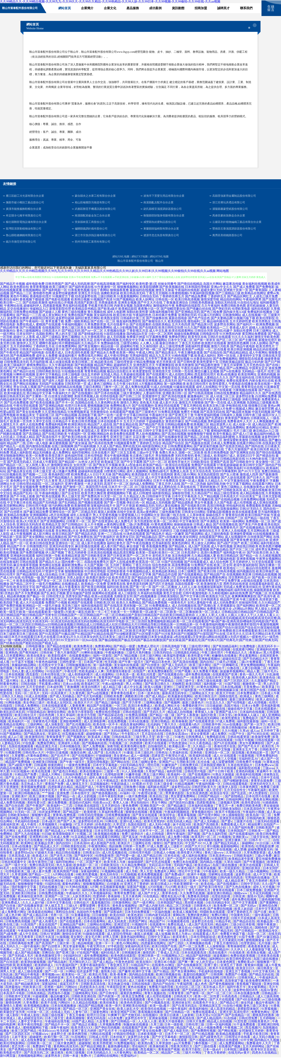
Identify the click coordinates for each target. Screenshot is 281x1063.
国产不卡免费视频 (27, 598)
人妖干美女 (20, 1042)
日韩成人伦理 (98, 1042)
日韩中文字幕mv (159, 942)
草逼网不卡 (264, 777)
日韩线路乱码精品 (187, 658)
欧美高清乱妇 (164, 464)
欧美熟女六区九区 (218, 602)
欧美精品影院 (127, 314)
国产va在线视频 (171, 455)
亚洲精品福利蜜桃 (222, 442)
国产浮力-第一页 (177, 805)
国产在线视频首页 (190, 970)
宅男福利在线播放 (258, 883)
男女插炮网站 (64, 373)
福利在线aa (90, 895)
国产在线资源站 (103, 527)
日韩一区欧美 (188, 823)
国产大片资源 (125, 511)
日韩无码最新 (30, 805)
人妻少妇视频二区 (254, 673)
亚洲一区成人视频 (191, 486)
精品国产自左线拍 (57, 364)
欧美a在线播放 (227, 380)
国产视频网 (172, 708)
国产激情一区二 (74, 492)
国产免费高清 (90, 502)
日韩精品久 (247, 1002)
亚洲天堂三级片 (121, 442)
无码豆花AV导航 (160, 870)
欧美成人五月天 (105, 614)
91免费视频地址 (125, 1048)
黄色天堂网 (216, 805)
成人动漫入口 (35, 555)
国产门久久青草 (47, 486)
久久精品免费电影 (134, 870)
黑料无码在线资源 (235, 589)
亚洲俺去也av (128, 773)
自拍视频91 (150, 1020)
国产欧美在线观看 (48, 502)
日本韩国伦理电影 (197, 292)
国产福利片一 (246, 330)
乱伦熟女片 (114, 758)
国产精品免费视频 (154, 608)
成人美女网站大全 (54, 320)
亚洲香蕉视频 (246, 564)
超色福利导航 (74, 461)
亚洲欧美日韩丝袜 (24, 898)
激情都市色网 (42, 298)
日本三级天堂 (42, 477)
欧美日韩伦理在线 (125, 445)
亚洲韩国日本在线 (144, 983)
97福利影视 (189, 695)
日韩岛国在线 (74, 464)
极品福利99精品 (265, 439)
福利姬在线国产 (158, 792)
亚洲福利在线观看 (22, 561)
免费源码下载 (42, 1052)
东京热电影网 (181, 561)
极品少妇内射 (254, 367)
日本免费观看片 (248, 698)
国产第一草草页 (204, 345)
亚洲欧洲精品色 (98, 439)
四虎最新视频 (52, 311)
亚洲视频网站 (39, 520)
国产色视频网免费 (22, 361)
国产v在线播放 (168, 542)
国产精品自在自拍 (123, 564)
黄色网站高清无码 (66, 1052)
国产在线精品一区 (238, 1020)
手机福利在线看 (11, 345)
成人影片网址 (42, 539)
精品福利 (222, 930)
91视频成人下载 (199, 436)
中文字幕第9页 (189, 527)
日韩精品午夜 (36, 473)
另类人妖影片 (76, 583)
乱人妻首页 (29, 686)
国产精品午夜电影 (242, 352)
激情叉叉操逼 (164, 295)
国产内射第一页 (109, 1002)
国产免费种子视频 (25, 436)
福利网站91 (217, 964)
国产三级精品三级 (227, 298)
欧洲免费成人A (81, 480)
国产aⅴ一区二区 (92, 336)
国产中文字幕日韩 (192, 602)
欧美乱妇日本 (259, 545)
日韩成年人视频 (231, 420)
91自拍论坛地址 (248, 308)
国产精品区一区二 (12, 470)
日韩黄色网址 (141, 736)
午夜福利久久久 (77, 898)
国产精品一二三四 (28, 320)
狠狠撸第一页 (267, 967)
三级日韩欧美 (107, 302)
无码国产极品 (183, 870)
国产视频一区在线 (152, 505)
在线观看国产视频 (122, 417)
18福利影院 (209, 945)
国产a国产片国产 (228, 548)
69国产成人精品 (83, 1027)
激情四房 (149, 958)
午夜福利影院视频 (202, 298)
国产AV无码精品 (34, 455)
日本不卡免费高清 (165, 486)
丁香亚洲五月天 (118, 970)
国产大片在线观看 (222, 1005)
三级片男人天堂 (144, 742)
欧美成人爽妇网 (77, 745)
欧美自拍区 (118, 920)
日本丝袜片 (118, 1042)
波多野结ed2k (180, 792)
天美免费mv (252, 692)
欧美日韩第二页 (83, 367)
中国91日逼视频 (57, 758)
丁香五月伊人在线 (167, 489)
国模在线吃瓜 (229, 702)
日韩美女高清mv (31, 355)
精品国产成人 (85, 792)
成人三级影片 (174, 852)
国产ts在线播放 (230, 377)
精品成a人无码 (106, 773)
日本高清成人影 (19, 861)
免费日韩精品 (270, 477)
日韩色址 (161, 758)
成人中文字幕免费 (157, 483)
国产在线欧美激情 (35, 308)
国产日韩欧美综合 (27, 886)
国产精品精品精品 (235, 358)
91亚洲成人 (71, 964)
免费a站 (193, 836)
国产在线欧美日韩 (193, 511)
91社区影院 (51, 764)
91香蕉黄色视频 (79, 295)
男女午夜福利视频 (116, 461)
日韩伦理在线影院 (28, 489)
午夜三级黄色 (249, 605)
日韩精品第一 (114, 923)
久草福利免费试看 (111, 817)
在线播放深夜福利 (209, 592)
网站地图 (222, 276)
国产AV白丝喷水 (84, 914)
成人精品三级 (112, 692)
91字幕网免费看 (157, 342)
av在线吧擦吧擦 (33, 364)
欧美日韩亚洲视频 (239, 355)
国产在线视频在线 (225, 530)
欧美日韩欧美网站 (170, 555)
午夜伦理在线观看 (25, 411)
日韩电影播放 (35, 652)
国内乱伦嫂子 (223, 336)
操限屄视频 (208, 883)
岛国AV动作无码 (92, 845)
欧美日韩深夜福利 (48, 736)
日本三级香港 (20, 705)
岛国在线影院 (137, 830)
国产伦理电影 (236, 708)
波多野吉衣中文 (136, 1023)
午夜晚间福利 (224, 595)
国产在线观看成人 (196, 567)
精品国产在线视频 (100, 711)
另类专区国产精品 (78, 602)
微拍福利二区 (196, 327)
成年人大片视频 (264, 892)
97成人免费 (155, 852)
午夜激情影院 (19, 536)
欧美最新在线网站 (181, 702)
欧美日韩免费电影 (216, 458)
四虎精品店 (79, 664)
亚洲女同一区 (137, 764)
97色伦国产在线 (172, 614)
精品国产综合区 (173, 448)
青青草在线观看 (224, 895)
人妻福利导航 (152, 398)
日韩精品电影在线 (232, 464)
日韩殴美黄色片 (259, 1027)
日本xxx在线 (71, 689)
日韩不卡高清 (45, 942)
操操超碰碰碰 (132, 405)
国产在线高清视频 (103, 289)
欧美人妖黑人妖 (41, 595)
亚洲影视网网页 (71, 727)
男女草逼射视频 (74, 952)
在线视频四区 (51, 333)
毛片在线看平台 (118, 330)
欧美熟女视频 (257, 958)
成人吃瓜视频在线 (115, 858)
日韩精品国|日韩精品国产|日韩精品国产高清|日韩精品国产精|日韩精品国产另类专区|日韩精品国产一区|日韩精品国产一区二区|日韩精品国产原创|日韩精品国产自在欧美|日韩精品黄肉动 (139, 619)
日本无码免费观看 (137, 917)
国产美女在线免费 (28, 417)
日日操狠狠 (100, 920)
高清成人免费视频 (190, 383)
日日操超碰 (214, 711)
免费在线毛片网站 (90, 361)
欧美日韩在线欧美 (142, 473)
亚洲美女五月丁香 (245, 755)
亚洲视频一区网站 (195, 964)
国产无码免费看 (105, 605)
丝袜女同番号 (167, 289)
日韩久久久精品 (12, 702)
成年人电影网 (116, 317)
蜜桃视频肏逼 (255, 945)
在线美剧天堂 (271, 448)
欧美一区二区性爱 (207, 1002)
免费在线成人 (25, 330)
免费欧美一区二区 (34, 823)
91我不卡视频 (244, 745)
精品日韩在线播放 (68, 858)
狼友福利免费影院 (128, 327)
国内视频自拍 (246, 577)
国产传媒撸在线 (157, 323)
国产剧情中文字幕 (26, 855)
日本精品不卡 (61, 427)
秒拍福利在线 (235, 511)
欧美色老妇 (136, 920)
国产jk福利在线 (169, 423)
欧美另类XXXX (82, 1033)
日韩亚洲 (239, 902)
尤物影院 (66, 995)
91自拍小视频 (232, 1011)
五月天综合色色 (200, 477)
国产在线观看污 (157, 380)
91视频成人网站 (243, 414)
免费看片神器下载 (233, 939)
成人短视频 (163, 939)
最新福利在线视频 (142, 295)
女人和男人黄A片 (38, 470)
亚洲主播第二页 (236, 845)
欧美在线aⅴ (203, 870)
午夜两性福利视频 (94, 833)
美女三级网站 (100, 564)
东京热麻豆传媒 (119, 989)
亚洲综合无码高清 (28, 530)
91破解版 (66, 830)
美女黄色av (121, 761)
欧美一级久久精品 (233, 877)
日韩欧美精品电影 (42, 414)
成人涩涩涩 (214, 795)
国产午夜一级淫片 (131, 667)
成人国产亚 (96, 758)
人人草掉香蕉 (195, 520)
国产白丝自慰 (15, 811)
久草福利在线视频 (149, 598)
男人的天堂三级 (66, 339)
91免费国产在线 (202, 570)
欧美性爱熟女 (231, 723)
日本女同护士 (25, 339)
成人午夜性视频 (222, 552)
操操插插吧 (136, 867)
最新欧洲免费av (72, 570)
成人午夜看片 (35, 445)
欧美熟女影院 (110, 323)
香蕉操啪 (114, 902)
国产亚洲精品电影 (51, 411)
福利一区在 (269, 727)
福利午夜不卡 (236, 992)
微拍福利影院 (19, 414)
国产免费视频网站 (225, 364)
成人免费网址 (61, 458)
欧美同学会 (168, 820)
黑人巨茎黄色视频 (71, 486)
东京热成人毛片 (32, 789)
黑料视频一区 (61, 945)
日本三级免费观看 (79, 886)
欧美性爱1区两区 (128, 505)
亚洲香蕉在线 (116, 589)
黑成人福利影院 (21, 458)
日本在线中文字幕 (141, 955)
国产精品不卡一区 (58, 1030)
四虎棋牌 (136, 748)
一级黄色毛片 (177, 608)
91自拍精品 (91, 933)
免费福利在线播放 (259, 317)
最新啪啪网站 (230, 852)
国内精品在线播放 (170, 395)
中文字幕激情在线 (236, 486)
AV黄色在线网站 (208, 692)
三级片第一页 (66, 948)
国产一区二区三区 (220, 998)
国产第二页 (109, 864)
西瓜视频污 (253, 1033)
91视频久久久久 (164, 923)
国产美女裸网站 (33, 542)
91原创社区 (119, 733)
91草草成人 (74, 864)
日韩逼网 (40, 770)
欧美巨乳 (268, 752)
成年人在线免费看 (32, 430)
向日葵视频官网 (170, 905)
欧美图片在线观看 (213, 348)
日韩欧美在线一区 (111, 536)
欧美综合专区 (220, 798)
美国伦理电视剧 (98, 767)
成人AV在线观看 (225, 761)
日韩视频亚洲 (131, 958)
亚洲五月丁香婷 (231, 970)
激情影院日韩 (188, 1042)
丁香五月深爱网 (231, 370)
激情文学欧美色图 (266, 342)
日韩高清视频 (226, 577)
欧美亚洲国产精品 (58, 533)
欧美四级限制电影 (61, 773)
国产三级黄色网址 (58, 564)
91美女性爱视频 (129, 455)
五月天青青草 (24, 942)
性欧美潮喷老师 (61, 673)
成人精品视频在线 (252, 498)
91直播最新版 (81, 920)
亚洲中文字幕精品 (48, 380)
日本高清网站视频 (123, 883)
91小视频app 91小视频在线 (207, 714)
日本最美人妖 (56, 455)
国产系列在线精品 (80, 614)
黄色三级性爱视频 (196, 555)
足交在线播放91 (18, 314)
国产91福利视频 (85, 452)
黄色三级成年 (193, 986)
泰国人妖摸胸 (107, 517)
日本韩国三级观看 (237, 1055)
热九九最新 (64, 870)
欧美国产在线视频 (12, 445)
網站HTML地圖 (159, 262)
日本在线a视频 (231, 692)
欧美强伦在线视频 (154, 1014)
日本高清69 (81, 848)
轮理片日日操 (96, 1020)
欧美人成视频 (165, 473)
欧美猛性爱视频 (175, 661)
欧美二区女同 (223, 570)
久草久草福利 (66, 720)
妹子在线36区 (182, 830)
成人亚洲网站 (271, 720)
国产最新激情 (268, 480)
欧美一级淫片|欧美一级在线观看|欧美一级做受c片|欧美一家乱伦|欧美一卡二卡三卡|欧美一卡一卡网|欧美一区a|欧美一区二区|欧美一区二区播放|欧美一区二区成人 (110, 617)
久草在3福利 (233, 867)
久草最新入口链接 (106, 483)
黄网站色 (179, 920)
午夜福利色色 (142, 320)
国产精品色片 (155, 539)
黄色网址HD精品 (257, 433)
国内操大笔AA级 (234, 317)
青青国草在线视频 (196, 395)
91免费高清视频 (169, 417)
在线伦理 (27, 923)
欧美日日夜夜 (170, 1020)
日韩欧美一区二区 (40, 1048)
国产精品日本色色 (158, 667)
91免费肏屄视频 (38, 945)
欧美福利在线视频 (249, 780)
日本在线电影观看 (55, 711)
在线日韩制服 (129, 973)
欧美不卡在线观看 (222, 973)
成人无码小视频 (264, 1042)
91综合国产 (54, 677)
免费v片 (86, 1061)
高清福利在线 (137, 705)
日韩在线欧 (29, 689)
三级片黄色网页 (65, 1048)
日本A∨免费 (251, 711)
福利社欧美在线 (118, 592)
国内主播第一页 (270, 570)
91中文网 (246, 1045)
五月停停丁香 (270, 736)
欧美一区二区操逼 (87, 414)
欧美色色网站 (162, 736)
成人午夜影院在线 (192, 855)
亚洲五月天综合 (89, 298)
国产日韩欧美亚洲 (93, 561)
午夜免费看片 (259, 486)
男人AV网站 (134, 689)
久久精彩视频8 (218, 598)
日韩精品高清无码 (28, 577)
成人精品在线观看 (51, 864)
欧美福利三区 (91, 689)
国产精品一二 (135, 433)
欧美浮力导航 (87, 720)
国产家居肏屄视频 (206, 452)
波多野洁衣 (187, 936)
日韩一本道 (71, 1061)
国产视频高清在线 (90, 723)
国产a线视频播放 (145, 602)
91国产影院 (233, 689)
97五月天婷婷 (84, 830)
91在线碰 (230, 1023)
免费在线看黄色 (237, 386)
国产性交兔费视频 (137, 536)
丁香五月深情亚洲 (48, 1014)
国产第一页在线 (215, 408)
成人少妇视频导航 (125, 333)
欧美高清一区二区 (148, 567)
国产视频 (194, 839)
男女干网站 (159, 808)
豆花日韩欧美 (127, 795)
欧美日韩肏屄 (265, 577)
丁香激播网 (72, 692)
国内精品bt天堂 (137, 339)
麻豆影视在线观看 (87, 552)
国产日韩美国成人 (206, 433)
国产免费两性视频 (204, 1036)
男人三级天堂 (71, 502)
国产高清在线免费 (100, 448)
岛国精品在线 (84, 408)
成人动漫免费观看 (54, 1005)
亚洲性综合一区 (60, 517)
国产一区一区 (19, 548)
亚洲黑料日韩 (39, 842)
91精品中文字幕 (140, 580)
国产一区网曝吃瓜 (226, 670)
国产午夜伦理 (9, 358)
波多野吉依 (243, 880)
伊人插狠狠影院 (233, 820)
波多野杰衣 (53, 1061)
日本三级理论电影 (71, 580)
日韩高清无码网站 (207, 723)
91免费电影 (248, 652)
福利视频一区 (213, 689)
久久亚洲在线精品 (54, 417)
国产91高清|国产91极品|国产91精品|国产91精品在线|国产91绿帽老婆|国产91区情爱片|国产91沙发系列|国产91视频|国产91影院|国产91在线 (132, 639)
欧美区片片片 (84, 708)
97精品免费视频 (144, 367)
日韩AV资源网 (50, 939)
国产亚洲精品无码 (187, 317)
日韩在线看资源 (239, 742)
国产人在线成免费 (122, 567)
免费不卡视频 (190, 417)
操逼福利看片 (68, 361)
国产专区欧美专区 (124, 945)
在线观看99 (157, 930)
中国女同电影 (54, 845)
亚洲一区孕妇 (199, 886)
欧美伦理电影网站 (103, 355)
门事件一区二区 (113, 392)
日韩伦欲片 (82, 908)
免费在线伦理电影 (108, 717)
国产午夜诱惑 (119, 580)
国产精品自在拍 (244, 927)
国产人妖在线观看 (233, 483)
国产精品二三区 (21, 298)
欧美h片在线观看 (182, 483)
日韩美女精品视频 (57, 445)
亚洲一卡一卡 (105, 948)
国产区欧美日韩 (258, 558)
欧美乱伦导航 (98, 980)
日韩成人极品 (202, 530)
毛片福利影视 (39, 367)
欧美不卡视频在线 (228, 817)
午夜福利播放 (115, 658)
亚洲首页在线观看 (232, 823)
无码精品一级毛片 (254, 377)
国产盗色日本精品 (65, 777)
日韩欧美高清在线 (93, 989)
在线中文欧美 (126, 517)
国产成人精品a (156, 702)
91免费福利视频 (107, 364)
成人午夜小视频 (149, 714)
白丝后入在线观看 (187, 833)
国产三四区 (176, 948)
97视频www (40, 1039)
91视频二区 (85, 839)
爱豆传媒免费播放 (268, 864)
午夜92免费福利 (101, 445)
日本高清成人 (125, 605)
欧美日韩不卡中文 (45, 495)
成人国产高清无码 (201, 930)
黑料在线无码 (132, 452)
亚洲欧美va (240, 842)
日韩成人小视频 (164, 858)
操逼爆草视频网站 (233, 677)
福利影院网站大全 (154, 452)
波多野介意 (59, 1039)
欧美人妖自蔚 (36, 564)
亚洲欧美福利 (233, 473)
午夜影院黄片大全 (138, 923)
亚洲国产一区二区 (58, 902)
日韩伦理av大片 (33, 758)
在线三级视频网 (62, 452)
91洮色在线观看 (134, 539)
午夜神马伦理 (24, 673)
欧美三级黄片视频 (42, 802)
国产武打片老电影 (161, 589)
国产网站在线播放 (25, 389)
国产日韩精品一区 (178, 1017)
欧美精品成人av (168, 745)
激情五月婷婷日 (161, 536)
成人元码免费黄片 (225, 608)
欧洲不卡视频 (197, 880)
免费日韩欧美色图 (233, 311)
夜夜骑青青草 (205, 586)
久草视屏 (29, 783)
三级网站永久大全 (202, 698)
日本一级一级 (71, 895)
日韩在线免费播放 (226, 398)
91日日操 (263, 848)
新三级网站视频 (11, 483)
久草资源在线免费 (169, 733)
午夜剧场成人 (120, 789)
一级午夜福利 (197, 414)
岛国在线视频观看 (21, 752)
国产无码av (112, 739)
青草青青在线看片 (123, 698)
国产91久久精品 (33, 405)
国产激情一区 (196, 998)
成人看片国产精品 (113, 552)
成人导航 (132, 877)
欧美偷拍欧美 (159, 1052)
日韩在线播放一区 (83, 364)
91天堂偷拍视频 (41, 423)
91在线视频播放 (264, 539)
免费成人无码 (163, 833)
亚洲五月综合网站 (123, 514)
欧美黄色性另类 (33, 345)
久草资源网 (19, 880)
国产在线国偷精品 (78, 355)
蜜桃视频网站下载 (119, 498)
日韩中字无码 (250, 889)
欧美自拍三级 (159, 802)
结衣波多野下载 (88, 977)
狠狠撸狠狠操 (74, 577)
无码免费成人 (21, 995)
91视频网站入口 (173, 961)
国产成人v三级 (243, 439)
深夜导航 (113, 752)
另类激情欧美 (85, 773)
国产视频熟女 (77, 742)
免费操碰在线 (110, 348)
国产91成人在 (40, 905)
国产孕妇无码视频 (108, 1033)
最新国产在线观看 (168, 986)
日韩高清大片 (51, 336)
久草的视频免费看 (45, 395)
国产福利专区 (125, 289)
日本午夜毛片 (155, 864)
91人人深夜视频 (133, 777)
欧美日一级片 (187, 892)
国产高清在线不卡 (48, 442)
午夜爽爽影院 (165, 370)
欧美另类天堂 (121, 583)
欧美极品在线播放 (207, 483)
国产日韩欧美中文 (242, 467)
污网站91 (71, 992)
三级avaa (268, 773)
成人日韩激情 (142, 498)
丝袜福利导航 (248, 608)
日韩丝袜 (46, 658)
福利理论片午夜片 (202, 405)
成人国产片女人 (149, 898)
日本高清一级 (189, 945)
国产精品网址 (121, 480)
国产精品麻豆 (177, 811)
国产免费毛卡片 (119, 833)
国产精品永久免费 (103, 358)
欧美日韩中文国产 (252, 470)
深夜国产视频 (136, 892)
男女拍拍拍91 (140, 808)
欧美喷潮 (90, 817)
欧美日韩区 (194, 689)
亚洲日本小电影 (165, 967)
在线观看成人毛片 (206, 939)
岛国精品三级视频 (259, 408)
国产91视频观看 (30, 333)
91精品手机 (223, 927)
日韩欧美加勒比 (168, 602)
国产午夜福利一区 (32, 327)
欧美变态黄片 (54, 461)
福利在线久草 (110, 958)
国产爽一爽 (186, 967)
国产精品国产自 (215, 580)
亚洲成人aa (9, 723)
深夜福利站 (50, 989)
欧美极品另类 (44, 848)
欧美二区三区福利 (51, 505)
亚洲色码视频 (266, 380)
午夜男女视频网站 (268, 564)
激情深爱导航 (210, 305)
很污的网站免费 (59, 511)
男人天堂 (146, 877)
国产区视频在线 (203, 505)
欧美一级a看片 (160, 1011)
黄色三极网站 (71, 342)
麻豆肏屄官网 (264, 414)
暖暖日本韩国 (58, 823)
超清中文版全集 (125, 814)
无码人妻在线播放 (167, 511)
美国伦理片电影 (133, 683)
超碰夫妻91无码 (211, 295)
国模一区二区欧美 (191, 458)
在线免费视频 (117, 727)
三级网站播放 (153, 708)
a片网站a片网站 (243, 614)
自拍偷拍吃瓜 (157, 752)
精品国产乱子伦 (64, 683)
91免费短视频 (135, 673)
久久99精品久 (198, 973)
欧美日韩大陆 (122, 320)
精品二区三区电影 (56, 714)
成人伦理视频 (242, 508)
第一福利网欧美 (175, 389)
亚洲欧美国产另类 (154, 886)
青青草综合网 (234, 520)
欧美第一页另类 (21, 427)
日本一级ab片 (212, 1055)
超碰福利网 (13, 1005)
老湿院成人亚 (90, 436)
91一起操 (61, 955)
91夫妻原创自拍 (201, 364)
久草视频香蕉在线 (44, 933)
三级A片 (72, 911)
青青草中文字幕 (183, 433)
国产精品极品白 (147, 542)
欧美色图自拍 (19, 292)
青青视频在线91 (202, 817)
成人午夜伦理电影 (116, 361)
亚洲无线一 (127, 995)
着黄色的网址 (181, 548)
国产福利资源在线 (81, 292)
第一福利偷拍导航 (162, 1033)
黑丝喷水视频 (194, 908)
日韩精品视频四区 (178, 814)
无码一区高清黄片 (55, 698)
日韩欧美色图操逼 (201, 308)
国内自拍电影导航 (123, 714)
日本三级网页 (187, 577)
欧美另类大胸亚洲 (93, 498)
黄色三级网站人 (232, 492)
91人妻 (208, 848)
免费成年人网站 (165, 877)
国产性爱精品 (164, 686)
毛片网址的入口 (80, 967)
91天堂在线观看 (263, 567)
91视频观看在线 (178, 927)
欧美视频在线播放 (107, 839)
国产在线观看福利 (242, 839)
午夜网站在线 (13, 311)
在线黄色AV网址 (163, 970)
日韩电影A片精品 (246, 783)
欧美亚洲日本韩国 (138, 723)
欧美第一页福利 (147, 558)
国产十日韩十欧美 (113, 686)
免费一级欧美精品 (77, 327)
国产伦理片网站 (209, 820)
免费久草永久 (168, 458)
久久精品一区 (202, 752)
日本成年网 (54, 692)
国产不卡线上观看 (22, 502)
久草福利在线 (179, 758)
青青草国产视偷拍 (237, 423)
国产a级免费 (9, 939)
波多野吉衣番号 (98, 442)
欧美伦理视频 (9, 558)
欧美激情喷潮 (80, 511)
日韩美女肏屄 (37, 786)
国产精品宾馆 (84, 995)
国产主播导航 (248, 345)
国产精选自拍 (265, 461)
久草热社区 (234, 858)
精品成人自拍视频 (180, 717)
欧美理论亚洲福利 (106, 855)
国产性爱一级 (126, 861)
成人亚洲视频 (236, 408)
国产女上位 (13, 783)
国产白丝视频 (46, 392)
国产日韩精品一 (246, 936)
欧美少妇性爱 (61, 595)
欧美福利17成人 (225, 461)
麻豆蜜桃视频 (58, 448)
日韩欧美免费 (113, 702)
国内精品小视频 (211, 867)
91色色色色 (230, 1002)
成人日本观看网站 (13, 661)
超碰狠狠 (85, 1048)
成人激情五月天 (77, 789)
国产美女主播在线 (145, 383)
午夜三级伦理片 (212, 658)
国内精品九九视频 (267, 1045)
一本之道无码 (93, 489)
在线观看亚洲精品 (190, 923)
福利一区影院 (103, 661)
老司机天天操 (161, 561)
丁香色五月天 (158, 414)
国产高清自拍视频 (186, 667)
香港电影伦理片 (41, 302)
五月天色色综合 (254, 370)
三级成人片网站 (50, 780)
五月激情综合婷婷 (105, 905)
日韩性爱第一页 (71, 667)
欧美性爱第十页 (208, 367)
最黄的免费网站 (131, 998)
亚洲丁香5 (211, 970)
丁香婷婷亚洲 (54, 983)
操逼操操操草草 (211, 573)
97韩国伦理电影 (125, 1039)
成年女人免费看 (47, 361)
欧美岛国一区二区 (259, 820)
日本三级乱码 (144, 758)
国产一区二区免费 (192, 952)
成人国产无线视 (199, 552)
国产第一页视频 (115, 508)
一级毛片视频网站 (48, 589)
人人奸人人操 (187, 592)
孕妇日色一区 (135, 508)
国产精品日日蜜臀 (53, 855)
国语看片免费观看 (182, 586)
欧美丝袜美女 (109, 1008)
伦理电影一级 (30, 583)
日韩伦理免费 (248, 1023)
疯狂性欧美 (8, 970)
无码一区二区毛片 (27, 698)
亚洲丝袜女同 (181, 1008)
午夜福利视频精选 (177, 817)
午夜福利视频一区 (208, 789)
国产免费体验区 (106, 973)
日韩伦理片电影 (37, 511)
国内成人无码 (64, 414)
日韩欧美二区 (77, 555)
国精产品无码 (130, 1045)
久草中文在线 (42, 427)
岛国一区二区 (257, 939)
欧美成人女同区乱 (60, 708)
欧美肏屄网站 (178, 414)
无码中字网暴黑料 (224, 477)
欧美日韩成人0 (161, 889)
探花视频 (238, 758)
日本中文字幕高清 (184, 502)
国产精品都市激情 (207, 370)
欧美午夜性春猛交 (200, 514)
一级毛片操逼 (51, 611)
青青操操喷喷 (237, 952)
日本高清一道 (126, 680)
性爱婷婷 (99, 902)
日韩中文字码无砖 (109, 405)
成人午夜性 (29, 830)
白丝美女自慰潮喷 (60, 402)
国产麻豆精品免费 (35, 517)
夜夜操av (255, 658)
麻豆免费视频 (58, 808)
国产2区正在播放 (193, 423)
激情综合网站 (57, 717)
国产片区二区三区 (241, 555)
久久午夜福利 (210, 311)
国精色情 (261, 933)
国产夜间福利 (29, 658)
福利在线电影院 (92, 611)
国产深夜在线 (80, 445)
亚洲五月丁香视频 (238, 977)
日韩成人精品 (25, 442)
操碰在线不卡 (215, 520)
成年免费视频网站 (96, 961)
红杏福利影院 (161, 548)
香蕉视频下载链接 (32, 305)
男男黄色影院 (175, 798)
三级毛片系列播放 (139, 658)
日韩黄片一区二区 (78, 527)
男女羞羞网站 (248, 661)
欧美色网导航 (78, 1039)
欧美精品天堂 (51, 530)
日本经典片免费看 (164, 320)
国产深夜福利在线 (102, 664)
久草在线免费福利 (58, 914)
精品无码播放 (42, 458)
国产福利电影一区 (54, 295)
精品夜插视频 (16, 602)
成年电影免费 (35, 289)
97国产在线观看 (221, 395)
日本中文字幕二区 (180, 345)
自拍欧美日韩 (128, 373)
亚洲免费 (63, 798)
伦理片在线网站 (195, 614)
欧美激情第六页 (211, 589)
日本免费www (264, 770)
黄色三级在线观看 (16, 423)
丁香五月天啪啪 (157, 298)
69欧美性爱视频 (87, 880)
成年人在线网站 (207, 392)
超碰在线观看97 (115, 955)
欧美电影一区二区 (86, 870)
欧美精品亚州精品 (84, 314)
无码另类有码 (184, 461)
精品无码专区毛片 (45, 795)
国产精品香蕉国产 (174, 564)
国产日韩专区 (109, 998)
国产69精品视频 (196, 427)
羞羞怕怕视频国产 (196, 980)
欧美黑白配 (146, 1048)
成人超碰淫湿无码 (31, 1023)
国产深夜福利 (113, 917)
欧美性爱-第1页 (146, 289)
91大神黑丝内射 (230, 339)
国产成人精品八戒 (175, 714)
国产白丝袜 (8, 911)
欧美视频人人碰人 (247, 720)
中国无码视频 (261, 417)
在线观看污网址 (263, 489)
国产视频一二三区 (35, 480)
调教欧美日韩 (9, 505)
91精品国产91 (140, 970)
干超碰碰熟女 (155, 427)
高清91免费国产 (211, 558)
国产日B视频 (189, 786)
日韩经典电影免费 (21, 948)
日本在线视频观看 (133, 1005)
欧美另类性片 (265, 352)
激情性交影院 (109, 373)
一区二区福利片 (53, 489)
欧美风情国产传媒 (66, 877)
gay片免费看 (182, 1048)
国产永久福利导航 (215, 839)
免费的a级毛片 (159, 477)
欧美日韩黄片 (116, 433)
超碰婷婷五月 (123, 370)
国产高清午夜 (266, 602)
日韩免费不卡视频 (249, 767)
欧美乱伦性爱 (147, 680)
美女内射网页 (184, 464)
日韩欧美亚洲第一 (196, 955)
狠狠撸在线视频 (205, 495)
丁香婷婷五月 (217, 302)
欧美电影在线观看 (220, 783)
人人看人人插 (107, 595)
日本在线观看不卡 (110, 427)
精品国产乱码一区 (25, 498)
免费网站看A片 (120, 411)
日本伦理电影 (93, 461)
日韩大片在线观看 (244, 923)
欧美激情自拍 (35, 742)
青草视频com (51, 980)
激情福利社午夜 (164, 311)
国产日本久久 (256, 483)
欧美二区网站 (250, 548)
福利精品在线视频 (69, 392)
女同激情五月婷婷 (252, 1036)
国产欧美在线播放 (42, 408)
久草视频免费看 (110, 1030)
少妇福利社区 (72, 961)
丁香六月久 (169, 730)
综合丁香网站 (100, 295)
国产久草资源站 (112, 414)
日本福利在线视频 (252, 717)
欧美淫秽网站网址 (12, 511)
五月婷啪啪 (113, 936)
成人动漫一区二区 (167, 655)
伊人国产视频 (54, 558)
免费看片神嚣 (135, 342)
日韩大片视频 (45, 923)
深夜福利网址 (90, 877)
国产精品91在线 (24, 377)
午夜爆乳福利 (257, 795)
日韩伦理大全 (55, 602)
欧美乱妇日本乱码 (13, 717)
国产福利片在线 (85, 673)
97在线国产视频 (88, 958)
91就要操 (75, 755)
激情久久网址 (129, 408)
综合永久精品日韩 (211, 523)
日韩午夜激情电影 (195, 598)
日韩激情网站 (231, 320)
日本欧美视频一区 (150, 1039)
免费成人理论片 (148, 652)
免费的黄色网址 (198, 920)
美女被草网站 (257, 992)
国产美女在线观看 (145, 820)
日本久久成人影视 (61, 786)
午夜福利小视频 (254, 817)
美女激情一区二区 (268, 467)
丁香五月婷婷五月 (198, 895)
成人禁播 (240, 855)
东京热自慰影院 (208, 480)
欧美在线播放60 (91, 777)
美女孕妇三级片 (34, 708)
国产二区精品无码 (84, 517)
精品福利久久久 (250, 398)
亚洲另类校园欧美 (142, 845)
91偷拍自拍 (198, 805)
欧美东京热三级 (214, 411)
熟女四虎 (72, 845)
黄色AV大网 (125, 745)
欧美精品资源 (71, 561)
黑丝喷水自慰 (211, 733)
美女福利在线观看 (127, 670)
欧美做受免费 (261, 742)
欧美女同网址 (189, 542)
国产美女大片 (85, 786)
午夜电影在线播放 (241, 389)
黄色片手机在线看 (149, 564)
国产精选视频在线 (105, 798)
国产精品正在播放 (85, 1030)
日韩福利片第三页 (132, 323)
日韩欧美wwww (19, 905)
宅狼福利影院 (25, 433)
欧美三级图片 (58, 292)
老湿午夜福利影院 (245, 570)
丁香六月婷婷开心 (144, 873)
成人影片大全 (168, 408)
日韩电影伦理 (209, 339)
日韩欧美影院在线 (74, 852)
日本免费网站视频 (252, 505)
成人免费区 (219, 739)
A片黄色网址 (123, 1058)
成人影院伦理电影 (120, 939)
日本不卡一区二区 (120, 492)
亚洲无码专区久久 (116, 486)
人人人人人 (149, 905)
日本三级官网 (168, 983)
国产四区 (216, 886)
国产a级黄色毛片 (212, 1042)
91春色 (179, 742)
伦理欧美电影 (241, 314)
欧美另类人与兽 (115, 867)
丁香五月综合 (141, 570)
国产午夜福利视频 (135, 414)
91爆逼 (128, 758)
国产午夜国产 (36, 811)
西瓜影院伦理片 (205, 380)
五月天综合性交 (235, 795)
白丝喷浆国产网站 (259, 542)
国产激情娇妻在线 (141, 686)
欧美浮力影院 (192, 1055)
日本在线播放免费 (247, 998)
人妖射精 (188, 1020)
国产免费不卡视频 (106, 533)
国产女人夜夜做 (188, 720)
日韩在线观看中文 (14, 867)
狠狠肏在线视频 (136, 817)
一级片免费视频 (136, 802)
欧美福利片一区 (83, 533)
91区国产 (217, 1020)
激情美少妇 (109, 977)
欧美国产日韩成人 (159, 683)
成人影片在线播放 (93, 548)
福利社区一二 (19, 514)
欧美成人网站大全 (168, 711)
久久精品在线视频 (85, 1008)
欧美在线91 (144, 967)
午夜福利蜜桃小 (91, 955)
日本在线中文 (81, 798)
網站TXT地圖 (140, 262)
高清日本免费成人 (141, 711)
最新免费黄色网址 (215, 583)
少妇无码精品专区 (133, 770)
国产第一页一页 (140, 592)
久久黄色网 (77, 698)
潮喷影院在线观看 (251, 364)
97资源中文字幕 (53, 577)
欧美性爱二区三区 (137, 755)
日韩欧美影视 (116, 705)
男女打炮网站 (120, 586)
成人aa (254, 736)
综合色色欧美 (161, 570)
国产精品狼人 (178, 552)
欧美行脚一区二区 (57, 1042)
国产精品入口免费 (24, 895)
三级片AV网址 (192, 1058)
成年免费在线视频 (198, 680)
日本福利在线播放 (201, 811)
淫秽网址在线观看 (221, 880)
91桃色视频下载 (183, 361)
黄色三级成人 (203, 461)
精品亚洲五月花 (82, 345)
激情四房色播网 (238, 348)
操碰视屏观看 (263, 595)
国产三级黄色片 (146, 417)
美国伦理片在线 (97, 492)
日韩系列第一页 (76, 389)
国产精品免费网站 (232, 433)
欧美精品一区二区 (147, 1058)
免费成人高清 (179, 477)
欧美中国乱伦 (243, 933)
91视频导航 (91, 755)
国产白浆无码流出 (185, 1011)
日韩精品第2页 (154, 545)
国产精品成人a (55, 836)
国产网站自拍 (120, 767)
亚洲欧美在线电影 (135, 1011)
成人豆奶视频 (87, 802)
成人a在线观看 (98, 714)
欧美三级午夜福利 (21, 814)
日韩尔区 (138, 964)
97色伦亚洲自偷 (53, 886)
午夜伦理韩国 (156, 673)
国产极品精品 (219, 555)
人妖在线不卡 (194, 545)
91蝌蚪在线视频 (24, 380)
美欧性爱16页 (37, 808)
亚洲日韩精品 (161, 727)
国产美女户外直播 (251, 530)
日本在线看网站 (95, 927)
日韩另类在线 (127, 523)
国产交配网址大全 (178, 505)
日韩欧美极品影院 (231, 367)
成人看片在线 (125, 614)
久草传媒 (11, 833)
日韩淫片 (42, 664)
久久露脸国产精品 (264, 686)
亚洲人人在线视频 (233, 536)
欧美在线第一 (263, 389)
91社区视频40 (20, 777)
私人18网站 (192, 733)
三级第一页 (112, 777)
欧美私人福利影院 (79, 455)
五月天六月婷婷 (134, 427)
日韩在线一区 (164, 305)
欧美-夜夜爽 (118, 980)
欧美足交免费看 (133, 1002)
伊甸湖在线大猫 (236, 411)
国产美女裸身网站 (184, 977)
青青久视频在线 (155, 998)
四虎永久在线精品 (265, 1058)
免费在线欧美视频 (51, 686)
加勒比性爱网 (242, 336)
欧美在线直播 (41, 777)
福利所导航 (175, 777)
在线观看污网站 (243, 655)
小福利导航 (200, 933)
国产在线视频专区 (104, 523)
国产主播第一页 (37, 402)
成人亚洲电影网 (95, 727)
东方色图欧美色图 (142, 464)
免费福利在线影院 (188, 311)
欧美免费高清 (83, 652)
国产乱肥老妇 (214, 423)
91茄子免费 (247, 942)
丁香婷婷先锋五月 (171, 302)
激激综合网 (78, 758)
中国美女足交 (258, 373)
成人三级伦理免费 (171, 352)
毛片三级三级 (242, 436)
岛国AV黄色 (268, 995)
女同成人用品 (110, 380)
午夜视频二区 (119, 748)
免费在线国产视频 (80, 320)
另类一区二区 (60, 920)
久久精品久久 (214, 486)
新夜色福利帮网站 (133, 942)
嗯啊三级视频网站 (113, 933)
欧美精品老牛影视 (241, 864)
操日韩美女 (191, 883)
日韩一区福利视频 (219, 1030)
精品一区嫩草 (174, 539)
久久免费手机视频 (193, 898)
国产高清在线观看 (174, 402)
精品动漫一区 (110, 352)
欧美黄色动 (268, 683)
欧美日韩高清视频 (187, 305)
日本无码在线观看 (221, 745)
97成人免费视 (226, 727)
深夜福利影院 (126, 595)
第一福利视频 (103, 670)
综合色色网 (47, 720)
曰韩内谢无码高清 (231, 883)
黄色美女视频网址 (125, 911)
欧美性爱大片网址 (190, 858)
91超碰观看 (40, 1002)
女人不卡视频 (93, 530)
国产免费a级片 (175, 880)
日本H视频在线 (71, 752)
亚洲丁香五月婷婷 (84, 1036)
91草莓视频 (269, 1014)
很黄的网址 (56, 770)
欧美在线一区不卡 (106, 730)
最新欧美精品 (16, 473)
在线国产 (139, 677)
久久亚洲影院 (74, 573)
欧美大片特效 (226, 698)
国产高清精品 (32, 439)
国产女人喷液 (229, 480)
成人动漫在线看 (60, 367)
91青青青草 (176, 998)
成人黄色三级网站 (99, 389)
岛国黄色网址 (142, 311)
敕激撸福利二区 (198, 402)
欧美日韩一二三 (11, 308)
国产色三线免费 (211, 317)
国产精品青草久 (119, 964)
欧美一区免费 (35, 461)
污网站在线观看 (101, 1039)
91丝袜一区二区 (38, 1017)
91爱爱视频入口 (129, 520)
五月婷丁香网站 (121, 570)
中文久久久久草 (220, 995)
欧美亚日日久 (246, 973)
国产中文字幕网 (131, 467)
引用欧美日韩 (186, 767)
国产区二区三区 (227, 345)
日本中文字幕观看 (12, 555)
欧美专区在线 (197, 342)
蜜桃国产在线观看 (48, 330)
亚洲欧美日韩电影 (103, 505)
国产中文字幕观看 (245, 908)
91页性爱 (240, 1027)
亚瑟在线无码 (165, 595)
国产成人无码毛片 (175, 670)
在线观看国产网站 (211, 542)
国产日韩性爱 (186, 367)
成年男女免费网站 (267, 555)
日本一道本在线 (149, 698)
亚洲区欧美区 (251, 873)
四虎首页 (157, 761)
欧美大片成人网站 (143, 664)
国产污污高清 (116, 573)
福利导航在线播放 (80, 605)
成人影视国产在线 (103, 848)
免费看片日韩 (140, 586)
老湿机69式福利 (80, 808)
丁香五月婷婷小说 (35, 483)
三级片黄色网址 (131, 398)
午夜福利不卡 (87, 683)
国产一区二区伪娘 (193, 489)
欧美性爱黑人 (218, 389)
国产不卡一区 (64, 408)
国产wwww (68, 723)
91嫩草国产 (170, 770)
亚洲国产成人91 (227, 717)
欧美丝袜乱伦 (252, 592)
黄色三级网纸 (264, 702)
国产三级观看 (22, 495)
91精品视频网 (184, 789)
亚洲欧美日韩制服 (45, 767)
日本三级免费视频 (249, 895)
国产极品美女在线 (19, 477)
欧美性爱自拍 (251, 808)
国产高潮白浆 (206, 611)
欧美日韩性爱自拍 (239, 964)
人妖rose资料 (69, 764)
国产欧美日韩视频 (93, 592)
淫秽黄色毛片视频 (45, 727)
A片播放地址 (17, 786)
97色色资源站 (178, 748)
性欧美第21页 (33, 992)
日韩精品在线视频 (264, 580)
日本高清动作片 (255, 814)
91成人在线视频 (36, 702)
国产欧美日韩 (206, 577)
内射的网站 (92, 864)
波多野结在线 (214, 455)
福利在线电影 (260, 314)
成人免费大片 (103, 423)
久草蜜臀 (18, 761)
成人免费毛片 (124, 527)
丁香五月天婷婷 (190, 348)
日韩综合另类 (203, 336)
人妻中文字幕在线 (124, 805)
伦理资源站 (248, 948)
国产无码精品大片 (256, 664)
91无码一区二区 (26, 817)
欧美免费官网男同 (258, 986)
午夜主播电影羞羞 (190, 358)
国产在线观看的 (140, 330)
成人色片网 (13, 920)
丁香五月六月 (32, 464)
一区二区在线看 (216, 355)
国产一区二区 (151, 1045)
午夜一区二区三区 (131, 483)
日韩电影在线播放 (187, 573)
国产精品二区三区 (177, 405)
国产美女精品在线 (125, 430)
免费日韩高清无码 (76, 736)
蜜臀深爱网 (88, 911)
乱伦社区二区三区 (189, 992)
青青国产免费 (54, 789)
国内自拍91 (64, 848)
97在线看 (29, 748)
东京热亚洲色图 (197, 798)
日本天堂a (226, 720)
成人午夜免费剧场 (103, 745)
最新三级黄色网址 (242, 705)
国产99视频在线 (150, 373)
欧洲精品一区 (32, 611)
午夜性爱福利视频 (206, 420)
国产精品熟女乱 (35, 739)
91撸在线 (233, 673)
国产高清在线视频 (174, 439)
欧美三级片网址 (200, 670)
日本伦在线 (172, 861)
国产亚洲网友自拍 (242, 458)
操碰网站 (248, 848)
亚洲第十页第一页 (235, 295)
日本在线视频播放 (64, 1011)
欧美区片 (124, 848)
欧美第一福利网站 (232, 527)
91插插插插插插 (153, 786)
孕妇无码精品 (169, 523)
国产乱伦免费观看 (16, 408)
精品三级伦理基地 (226, 498)
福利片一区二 (45, 973)
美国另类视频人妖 (86, 402)
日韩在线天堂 (271, 361)
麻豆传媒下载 (135, 552)
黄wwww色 (33, 764)
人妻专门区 (80, 1017)
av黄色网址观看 (114, 530)
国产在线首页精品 (231, 452)
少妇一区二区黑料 (160, 339)
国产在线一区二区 (103, 327)
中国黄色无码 (240, 920)
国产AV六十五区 (249, 477)
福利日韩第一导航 (48, 561)
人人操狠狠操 (216, 952)
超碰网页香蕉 (9, 386)
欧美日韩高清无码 (132, 298)
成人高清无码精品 (223, 1014)
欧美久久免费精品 (128, 608)
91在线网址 (79, 1042)
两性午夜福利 (176, 839)
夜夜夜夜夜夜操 (259, 952)
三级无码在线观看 (267, 827)
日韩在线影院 (132, 717)
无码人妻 (18, 677)
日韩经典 (23, 933)
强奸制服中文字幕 (24, 892)
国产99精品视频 (15, 564)
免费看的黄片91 (193, 711)
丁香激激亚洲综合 (175, 308)
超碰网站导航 (129, 352)
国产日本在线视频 (106, 398)
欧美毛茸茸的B (155, 827)
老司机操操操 (256, 311)
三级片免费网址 (74, 814)
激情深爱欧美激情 (235, 445)
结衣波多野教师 (50, 817)
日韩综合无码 (149, 302)
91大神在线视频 (77, 892)
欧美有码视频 (187, 445)
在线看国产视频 (230, 1052)
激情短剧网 (211, 983)
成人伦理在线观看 (159, 1002)
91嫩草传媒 (133, 780)
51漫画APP (16, 692)
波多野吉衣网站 (225, 330)
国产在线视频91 (83, 398)
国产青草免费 (239, 545)
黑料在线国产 (34, 983)
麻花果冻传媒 (232, 289)
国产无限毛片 (271, 305)
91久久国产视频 (195, 333)
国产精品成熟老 (183, 508)
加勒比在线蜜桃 (227, 1045)
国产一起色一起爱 (110, 420)
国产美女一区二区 (49, 586)
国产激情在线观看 (82, 823)
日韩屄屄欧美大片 (204, 792)
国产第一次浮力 (255, 730)
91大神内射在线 (257, 464)
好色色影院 (103, 830)
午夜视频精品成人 (138, 577)
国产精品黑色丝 (47, 592)
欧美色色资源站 (132, 1008)
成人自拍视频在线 (184, 611)
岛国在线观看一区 (187, 589)
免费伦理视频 (103, 886)
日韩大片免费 (196, 1027)
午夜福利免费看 (29, 936)
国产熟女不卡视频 (105, 470)
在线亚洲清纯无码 (179, 705)
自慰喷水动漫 (119, 464)
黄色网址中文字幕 (22, 486)
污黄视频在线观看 (245, 395)
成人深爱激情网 (223, 767)
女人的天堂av (205, 967)
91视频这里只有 (54, 355)
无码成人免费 (232, 592)
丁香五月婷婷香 (76, 558)
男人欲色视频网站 (148, 439)
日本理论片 (176, 895)
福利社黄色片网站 (87, 323)
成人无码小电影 (160, 830)
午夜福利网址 (108, 655)
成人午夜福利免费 (184, 533)
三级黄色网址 (99, 1017)
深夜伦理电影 (251, 405)
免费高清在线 (35, 573)
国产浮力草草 (132, 708)
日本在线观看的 (266, 714)
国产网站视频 (227, 1036)
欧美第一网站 (125, 358)
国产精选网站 (194, 539)
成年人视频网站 (137, 477)
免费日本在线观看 (186, 867)
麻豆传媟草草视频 (25, 570)
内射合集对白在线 (261, 386)
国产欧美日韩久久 (158, 689)
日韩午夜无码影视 (189, 583)
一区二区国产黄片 (89, 867)
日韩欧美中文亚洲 (18, 1002)
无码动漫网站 (120, 736)
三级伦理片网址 (200, 652)
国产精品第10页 (202, 330)
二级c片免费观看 (250, 667)
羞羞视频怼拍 (101, 908)
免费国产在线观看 (203, 470)
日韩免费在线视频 (25, 317)
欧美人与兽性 (190, 605)
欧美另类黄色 (39, 514)
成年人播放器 (98, 783)
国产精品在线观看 (59, 652)
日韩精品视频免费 (177, 430)
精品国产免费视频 (18, 767)
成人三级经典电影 (217, 539)
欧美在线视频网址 (48, 433)
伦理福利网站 (96, 386)
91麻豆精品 (51, 833)
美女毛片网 (93, 942)
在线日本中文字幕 (218, 683)
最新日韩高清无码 (12, 402)
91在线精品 (151, 902)
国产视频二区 (258, 598)
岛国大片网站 (212, 289)
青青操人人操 (204, 717)
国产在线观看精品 (190, 580)
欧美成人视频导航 (151, 814)
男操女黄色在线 (131, 436)
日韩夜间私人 (260, 423)
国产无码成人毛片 (21, 961)
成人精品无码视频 (92, 545)
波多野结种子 (270, 442)
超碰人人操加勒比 (261, 333)
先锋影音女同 (123, 602)
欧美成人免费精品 (51, 745)
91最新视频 (246, 761)
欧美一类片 (113, 1011)
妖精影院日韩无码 (42, 323)
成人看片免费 (42, 877)
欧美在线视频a (26, 586)
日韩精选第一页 (56, 755)
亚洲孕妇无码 (187, 320)
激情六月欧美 (220, 352)
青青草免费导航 (125, 898)
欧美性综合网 (159, 586)
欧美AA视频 (153, 692)
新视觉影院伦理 (60, 314)
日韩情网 (217, 980)
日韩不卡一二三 (260, 845)
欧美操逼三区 (110, 467)
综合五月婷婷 (90, 380)
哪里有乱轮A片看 (173, 902)
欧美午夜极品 (222, 439)
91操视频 (63, 942)
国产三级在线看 (206, 1052)
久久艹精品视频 (208, 502)
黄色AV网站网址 (128, 948)
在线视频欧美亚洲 (238, 580)
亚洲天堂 (226, 1017)
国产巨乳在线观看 (158, 867)
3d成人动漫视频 (63, 423)
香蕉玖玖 (104, 911)
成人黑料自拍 (167, 492)
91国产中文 (237, 739)
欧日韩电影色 (148, 445)
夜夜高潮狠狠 (75, 1023)
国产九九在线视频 (27, 839)
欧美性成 (99, 873)
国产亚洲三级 (65, 958)
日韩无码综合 (163, 658)
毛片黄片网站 (114, 545)
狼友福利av (49, 883)
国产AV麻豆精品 (268, 942)
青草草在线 (170, 898)
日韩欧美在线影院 (87, 811)
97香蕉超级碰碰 (228, 470)
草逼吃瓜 (54, 739)
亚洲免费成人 (11, 908)
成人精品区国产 (263, 430)
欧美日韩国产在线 (253, 695)
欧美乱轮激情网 (128, 355)
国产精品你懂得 (84, 795)
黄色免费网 (130, 811)
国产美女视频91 (89, 352)
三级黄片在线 (243, 827)
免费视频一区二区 (258, 527)
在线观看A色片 (190, 730)
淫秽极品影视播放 (218, 517)
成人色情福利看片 (81, 680)
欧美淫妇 (174, 964)
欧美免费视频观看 (151, 880)
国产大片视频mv (20, 373)
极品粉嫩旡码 (60, 1002)
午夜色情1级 (148, 795)
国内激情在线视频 (38, 452)
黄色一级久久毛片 (170, 664)
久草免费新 (31, 1008)
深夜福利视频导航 (161, 317)
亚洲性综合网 (268, 911)
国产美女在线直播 (205, 814)
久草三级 (156, 1030)
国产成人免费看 (244, 292)
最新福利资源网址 (213, 386)
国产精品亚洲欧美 (93, 1052)
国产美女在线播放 (96, 580)
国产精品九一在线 (12, 452)
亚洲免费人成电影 (48, 986)
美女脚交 (77, 942)
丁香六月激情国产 (237, 455)
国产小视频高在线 (158, 1008)
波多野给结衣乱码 (91, 827)
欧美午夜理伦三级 (41, 867)
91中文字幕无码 (264, 977)
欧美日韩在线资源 (42, 548)
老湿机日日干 (246, 461)
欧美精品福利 (54, 573)
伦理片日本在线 (76, 411)
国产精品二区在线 (196, 442)
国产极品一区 (36, 602)
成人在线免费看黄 (31, 836)
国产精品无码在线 (262, 980)
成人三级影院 (127, 598)
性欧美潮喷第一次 (186, 889)
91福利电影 (127, 1036)
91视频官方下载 (63, 302)
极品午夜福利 (265, 1008)
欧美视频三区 (199, 430)
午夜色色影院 (125, 967)
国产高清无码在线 (212, 417)
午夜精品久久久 (236, 658)
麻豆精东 (57, 1058)
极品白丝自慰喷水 (258, 573)
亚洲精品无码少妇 (214, 833)
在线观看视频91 (80, 661)
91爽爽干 (114, 1020)
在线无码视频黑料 (24, 873)
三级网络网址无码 (85, 998)
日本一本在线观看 (71, 395)
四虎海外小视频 (59, 998)
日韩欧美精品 (258, 445)
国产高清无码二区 (37, 1058)
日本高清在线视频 (99, 558)
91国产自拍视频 (172, 567)
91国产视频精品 (124, 305)
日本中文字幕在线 (59, 908)
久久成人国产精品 (109, 452)
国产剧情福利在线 (90, 339)
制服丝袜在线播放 (136, 1030)
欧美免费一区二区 (226, 911)
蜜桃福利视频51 (222, 436)
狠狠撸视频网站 (128, 292)
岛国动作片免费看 (89, 917)
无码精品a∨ (173, 883)
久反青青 (102, 1027)
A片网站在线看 (64, 880)
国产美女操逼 (78, 448)
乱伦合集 (204, 767)
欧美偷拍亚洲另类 (31, 902)
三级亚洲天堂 (185, 692)
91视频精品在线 (50, 436)
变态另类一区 (21, 1052)
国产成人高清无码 (48, 814)
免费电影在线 (216, 742)
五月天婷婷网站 (21, 352)
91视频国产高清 (101, 305)
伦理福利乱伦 (15, 764)
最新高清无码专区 (175, 698)
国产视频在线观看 (90, 508)
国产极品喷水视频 (238, 417)
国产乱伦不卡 (60, 761)
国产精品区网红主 (239, 302)
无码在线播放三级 (51, 892)
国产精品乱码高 (86, 539)
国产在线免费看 (16, 842)
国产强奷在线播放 (196, 905)
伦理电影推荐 (105, 861)
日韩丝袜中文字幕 (158, 502)
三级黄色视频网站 (110, 914)
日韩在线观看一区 (267, 745)
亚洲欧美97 (20, 802)
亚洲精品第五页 (210, 1011)
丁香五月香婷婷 (257, 886)
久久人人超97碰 (33, 908)
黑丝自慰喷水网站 (210, 473)
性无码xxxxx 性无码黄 (54, 1036)
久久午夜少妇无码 (125, 389)
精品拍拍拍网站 (231, 305)
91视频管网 (13, 758)
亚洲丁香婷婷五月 (71, 495)
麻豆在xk (184, 933)
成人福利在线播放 (195, 861)
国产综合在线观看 (176, 764)
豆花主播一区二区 (145, 442)
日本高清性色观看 (77, 358)
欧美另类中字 (116, 495)
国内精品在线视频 (142, 980)
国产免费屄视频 (11, 611)
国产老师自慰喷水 (53, 583)
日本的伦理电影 (57, 733)
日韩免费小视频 (134, 792)
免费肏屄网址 (178, 342)
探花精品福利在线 (193, 783)
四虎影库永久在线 (92, 992)
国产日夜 (261, 917)
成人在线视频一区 (254, 320)
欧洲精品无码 (145, 511)
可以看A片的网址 (209, 320)
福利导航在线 (243, 595)
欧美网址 (27, 848)
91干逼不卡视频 (23, 667)
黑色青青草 (102, 733)
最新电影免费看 (56, 614)
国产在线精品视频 (227, 505)
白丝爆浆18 (115, 889)
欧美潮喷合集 (167, 445)
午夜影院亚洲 (116, 992)
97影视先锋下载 (23, 973)
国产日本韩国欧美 (131, 864)
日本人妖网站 (259, 348)
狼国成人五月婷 (11, 964)
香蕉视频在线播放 (151, 1017)
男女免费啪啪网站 (253, 670)
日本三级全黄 (163, 789)
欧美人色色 (198, 914)
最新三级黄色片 (193, 708)
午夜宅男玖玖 (96, 952)
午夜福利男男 (252, 305)
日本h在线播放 (139, 727)
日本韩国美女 (210, 605)
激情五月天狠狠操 (191, 408)
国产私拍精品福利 (225, 652)
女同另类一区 (82, 470)
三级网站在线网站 (100, 930)
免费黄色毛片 (229, 533)
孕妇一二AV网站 (177, 755)
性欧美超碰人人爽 (92, 677)
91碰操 (19, 733)
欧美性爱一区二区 (268, 611)
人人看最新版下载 (258, 955)
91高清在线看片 (11, 364)
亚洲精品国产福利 (72, 930)
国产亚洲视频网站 (52, 527)
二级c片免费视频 (137, 530)
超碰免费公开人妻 (12, 573)
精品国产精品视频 (91, 1011)
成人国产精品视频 (27, 958)
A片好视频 (155, 892)
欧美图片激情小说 (98, 583)
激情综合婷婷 (83, 483)
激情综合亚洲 (72, 939)
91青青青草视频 (208, 533)
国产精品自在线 (142, 583)
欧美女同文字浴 (24, 592)
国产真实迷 (130, 842)
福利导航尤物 (216, 489)
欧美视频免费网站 (99, 333)
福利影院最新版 (248, 727)
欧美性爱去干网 (199, 661)
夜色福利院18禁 (59, 480)
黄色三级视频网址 (28, 336)
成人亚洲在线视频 (104, 455)
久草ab (244, 736)
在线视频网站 (32, 295)
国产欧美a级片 (108, 314)
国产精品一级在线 (256, 523)
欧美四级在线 (177, 327)
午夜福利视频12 (50, 498)
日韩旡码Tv (228, 983)
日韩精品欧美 (130, 895)
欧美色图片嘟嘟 (270, 552)
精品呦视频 (85, 948)
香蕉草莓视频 (187, 820)
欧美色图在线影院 (124, 961)
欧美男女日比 (125, 542)
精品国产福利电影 (32, 358)
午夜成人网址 (145, 358)
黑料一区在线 (226, 361)
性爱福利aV (129, 1061)
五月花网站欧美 (258, 536)
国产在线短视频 (178, 364)
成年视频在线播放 (211, 845)
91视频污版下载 (244, 323)
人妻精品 (69, 986)
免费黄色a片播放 (50, 492)
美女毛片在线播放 (31, 845)
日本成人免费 (60, 842)
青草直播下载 (54, 327)
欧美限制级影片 (64, 839)
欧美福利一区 (177, 780)
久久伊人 (237, 955)
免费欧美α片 (18, 523)
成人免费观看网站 (232, 1048)
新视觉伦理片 (267, 345)
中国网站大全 (150, 520)
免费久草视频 (134, 545)
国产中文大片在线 (149, 308)
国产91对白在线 (189, 386)
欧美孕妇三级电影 (228, 405)
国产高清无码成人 (19, 467)
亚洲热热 (11, 658)
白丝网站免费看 (266, 402)
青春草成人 (13, 1033)
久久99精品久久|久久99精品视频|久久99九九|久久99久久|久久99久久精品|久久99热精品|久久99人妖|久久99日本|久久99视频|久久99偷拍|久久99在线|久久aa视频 (108, 276)
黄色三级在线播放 (74, 317)
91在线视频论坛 (254, 473)
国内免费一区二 (72, 567)
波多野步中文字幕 (142, 733)
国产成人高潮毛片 (45, 927)
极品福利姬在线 (218, 327)
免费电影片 (251, 723)
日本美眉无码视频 (46, 545)
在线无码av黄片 (239, 1058)
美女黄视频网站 (76, 386)
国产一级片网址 (144, 908)
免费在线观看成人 (132, 533)
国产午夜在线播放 (138, 548)
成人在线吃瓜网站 (181, 380)
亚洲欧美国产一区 (153, 811)
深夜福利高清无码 (137, 952)
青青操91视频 (254, 970)
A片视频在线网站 (151, 389)
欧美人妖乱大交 (128, 1014)
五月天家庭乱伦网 (231, 945)
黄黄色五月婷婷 (53, 464)
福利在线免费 (238, 598)
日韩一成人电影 (37, 448)
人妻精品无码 (11, 748)
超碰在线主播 (93, 486)
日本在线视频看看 (75, 586)
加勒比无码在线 (226, 308)
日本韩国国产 (237, 836)
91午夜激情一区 (105, 292)
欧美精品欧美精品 (164, 577)
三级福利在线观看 (217, 545)
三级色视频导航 (170, 517)
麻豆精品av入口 (264, 436)
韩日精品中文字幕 (39, 398)
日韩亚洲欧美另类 (106, 1045)
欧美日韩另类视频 (84, 427)
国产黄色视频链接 (222, 989)
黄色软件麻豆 (174, 427)
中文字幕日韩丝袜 (135, 420)
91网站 (70, 977)
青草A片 (65, 795)
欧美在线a (208, 889)
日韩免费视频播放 (118, 820)
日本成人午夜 (270, 698)
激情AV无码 (255, 902)
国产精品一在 (249, 561)
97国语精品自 (36, 717)
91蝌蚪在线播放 (92, 658)
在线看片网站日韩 (249, 448)
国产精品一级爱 (124, 652)
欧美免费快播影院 (161, 677)
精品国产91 (157, 927)
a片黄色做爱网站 (37, 761)
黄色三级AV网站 (185, 480)
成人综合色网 (219, 567)
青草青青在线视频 (19, 395)
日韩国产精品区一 (210, 802)
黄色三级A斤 (156, 1005)
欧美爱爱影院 (142, 377)
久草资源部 (164, 1048)
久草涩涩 (119, 830)
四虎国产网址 (138, 927)
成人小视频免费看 (210, 1033)
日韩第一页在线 (183, 377)
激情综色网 (13, 1008)
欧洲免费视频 (265, 330)
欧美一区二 (165, 742)
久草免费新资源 (95, 330)
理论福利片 (140, 1052)
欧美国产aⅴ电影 (193, 355)
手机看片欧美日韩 (100, 311)
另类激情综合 (99, 417)
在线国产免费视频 (57, 345)
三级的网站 (35, 730)
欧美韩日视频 (80, 305)
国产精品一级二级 (162, 720)
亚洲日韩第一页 (149, 961)
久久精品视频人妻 (203, 561)
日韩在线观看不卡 (155, 914)
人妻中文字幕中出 (31, 1027)
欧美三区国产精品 (24, 1036)
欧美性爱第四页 (30, 386)
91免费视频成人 (160, 611)
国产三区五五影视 (123, 458)
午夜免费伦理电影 (86, 373)
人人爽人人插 (149, 348)
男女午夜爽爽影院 (252, 748)
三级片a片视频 (226, 667)
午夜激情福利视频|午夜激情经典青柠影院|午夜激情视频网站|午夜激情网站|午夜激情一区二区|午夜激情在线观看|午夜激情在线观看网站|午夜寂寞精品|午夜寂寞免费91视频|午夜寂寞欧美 (139, 631)
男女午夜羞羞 (203, 508)
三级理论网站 (129, 348)
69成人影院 (51, 723)
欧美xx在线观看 (102, 602)
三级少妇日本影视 (243, 930)
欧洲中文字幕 (142, 977)
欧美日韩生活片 (206, 702)
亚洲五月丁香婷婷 (137, 889)
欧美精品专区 (269, 936)
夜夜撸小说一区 (149, 314)
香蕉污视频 (29, 745)
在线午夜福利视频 (106, 345)
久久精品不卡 (90, 348)
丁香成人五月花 (168, 958)
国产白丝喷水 (13, 517)
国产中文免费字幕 (227, 586)
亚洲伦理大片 (183, 723)
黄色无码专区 (109, 880)
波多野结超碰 (64, 323)
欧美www (128, 936)
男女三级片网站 (154, 780)
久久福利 (190, 664)
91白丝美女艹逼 (250, 502)
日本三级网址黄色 (144, 767)
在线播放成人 (71, 589)
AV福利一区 (128, 798)
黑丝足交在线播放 (90, 986)
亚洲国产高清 (219, 467)
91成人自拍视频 (162, 392)
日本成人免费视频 (223, 448)
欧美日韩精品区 (228, 561)
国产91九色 (101, 945)
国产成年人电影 (53, 386)
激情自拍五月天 (210, 536)
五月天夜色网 (132, 902)
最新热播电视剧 (119, 1052)
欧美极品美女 (25, 420)
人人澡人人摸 (147, 1027)
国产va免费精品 (237, 373)
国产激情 (200, 705)
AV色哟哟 (117, 783)
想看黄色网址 (10, 689)
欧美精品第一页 (258, 758)
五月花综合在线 (152, 739)
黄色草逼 (163, 845)
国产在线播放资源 (170, 442)
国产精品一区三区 (76, 1014)
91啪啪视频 (9, 714)
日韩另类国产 (54, 289)
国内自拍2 (207, 667)
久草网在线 (31, 1005)
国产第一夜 (144, 655)
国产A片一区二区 (155, 467)
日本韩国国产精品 (170, 908)
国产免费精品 (43, 955)
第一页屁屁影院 (229, 873)
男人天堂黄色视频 (105, 520)
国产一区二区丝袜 (32, 383)
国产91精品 (161, 977)
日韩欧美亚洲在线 (84, 1002)
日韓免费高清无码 (16, 367)
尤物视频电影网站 (138, 495)
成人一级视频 (140, 761)
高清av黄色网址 (147, 517)
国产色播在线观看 (150, 883)
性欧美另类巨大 (182, 1052)
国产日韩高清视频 (200, 398)
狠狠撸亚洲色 (54, 383)
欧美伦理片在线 (99, 514)
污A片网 (170, 892)
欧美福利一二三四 (60, 811)
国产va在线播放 (98, 698)
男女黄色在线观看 (13, 945)
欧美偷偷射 (180, 727)
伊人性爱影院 (258, 798)
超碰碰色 (36, 1042)
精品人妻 (253, 677)
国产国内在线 (254, 452)
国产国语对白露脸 (182, 808)
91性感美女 (102, 695)
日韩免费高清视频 (18, 927)
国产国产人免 (67, 827)
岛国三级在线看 (53, 1020)
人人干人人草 (156, 964)
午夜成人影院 (30, 1020)
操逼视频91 (221, 961)
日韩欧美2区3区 (105, 608)
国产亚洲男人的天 (21, 664)
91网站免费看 (106, 795)
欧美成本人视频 (99, 742)
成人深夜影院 (54, 730)
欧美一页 (42, 673)
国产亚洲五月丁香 (181, 420)
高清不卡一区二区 (116, 489)
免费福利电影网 (56, 430)
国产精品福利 (58, 967)
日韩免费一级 (146, 595)
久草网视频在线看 (199, 948)
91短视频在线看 (73, 377)
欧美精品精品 (13, 455)
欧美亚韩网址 (247, 380)
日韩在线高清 (122, 742)
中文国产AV (193, 848)
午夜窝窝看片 (93, 780)
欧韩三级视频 (75, 1058)
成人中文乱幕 (158, 336)
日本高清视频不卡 (64, 905)
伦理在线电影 (109, 402)
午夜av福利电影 (113, 689)
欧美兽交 (197, 683)
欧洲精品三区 (148, 555)
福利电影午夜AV (234, 558)
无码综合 (172, 786)
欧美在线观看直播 (244, 517)
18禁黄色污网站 (115, 477)
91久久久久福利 (243, 342)
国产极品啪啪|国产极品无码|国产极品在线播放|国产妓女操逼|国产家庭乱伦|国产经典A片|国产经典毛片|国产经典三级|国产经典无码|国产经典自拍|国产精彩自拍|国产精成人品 (139, 647)
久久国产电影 (223, 508)
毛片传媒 (264, 948)
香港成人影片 (238, 333)
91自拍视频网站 (43, 373)
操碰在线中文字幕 (240, 714)
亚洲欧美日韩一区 (174, 398)
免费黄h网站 (103, 652)
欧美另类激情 (184, 370)
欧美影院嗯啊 (149, 292)
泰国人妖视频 (144, 939)
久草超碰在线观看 (132, 380)
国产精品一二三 (150, 773)
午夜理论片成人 (176, 761)
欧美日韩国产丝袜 (257, 520)
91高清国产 (29, 930)
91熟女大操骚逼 (223, 780)
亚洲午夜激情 (74, 489)
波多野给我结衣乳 (246, 995)
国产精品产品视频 (167, 695)
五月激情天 (157, 705)
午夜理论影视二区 (151, 798)
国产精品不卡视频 (12, 289)
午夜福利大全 (158, 420)
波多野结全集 (245, 402)
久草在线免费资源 (217, 923)
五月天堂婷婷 (35, 692)
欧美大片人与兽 (202, 764)
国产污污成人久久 (51, 783)
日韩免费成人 (195, 742)
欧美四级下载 (9, 608)
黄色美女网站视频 (266, 805)
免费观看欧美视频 (258, 511)
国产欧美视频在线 (171, 292)
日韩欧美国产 (265, 833)
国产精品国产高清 (151, 430)
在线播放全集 (68, 705)
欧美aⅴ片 (155, 764)
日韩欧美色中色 (56, 555)
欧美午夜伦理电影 (31, 1030)
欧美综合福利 (9, 305)
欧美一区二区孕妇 (166, 527)
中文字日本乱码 (116, 986)
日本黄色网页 (249, 792)
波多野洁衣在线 (202, 927)
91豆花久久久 (216, 708)
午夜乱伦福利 (190, 373)
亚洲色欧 (196, 758)
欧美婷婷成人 (44, 970)
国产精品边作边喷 (164, 580)
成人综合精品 (48, 580)
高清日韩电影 (216, 511)
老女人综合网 (213, 986)
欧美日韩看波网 (190, 983)
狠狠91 (158, 848)
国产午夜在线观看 (84, 595)
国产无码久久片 (163, 573)
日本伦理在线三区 (54, 680)
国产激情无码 (174, 848)
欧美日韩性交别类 (170, 333)
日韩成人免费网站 (27, 711)
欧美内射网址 (16, 533)
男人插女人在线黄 (267, 614)
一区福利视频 (161, 917)
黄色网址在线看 (50, 570)
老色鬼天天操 (149, 408)
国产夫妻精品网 (222, 323)
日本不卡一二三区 (21, 986)
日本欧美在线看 (268, 961)
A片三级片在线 (61, 695)
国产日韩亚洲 (161, 495)
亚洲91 (169, 692)
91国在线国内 (83, 695)
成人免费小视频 (178, 842)
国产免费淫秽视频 (32, 558)
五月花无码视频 (260, 898)
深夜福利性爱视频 (197, 352)
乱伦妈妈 (153, 730)
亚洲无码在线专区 (61, 552)
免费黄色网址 (261, 1017)
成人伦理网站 (35, 677)
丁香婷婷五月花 (44, 352)
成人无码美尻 (117, 927)
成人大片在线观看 (32, 608)
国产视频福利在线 (95, 748)
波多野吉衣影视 (148, 995)
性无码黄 (111, 667)
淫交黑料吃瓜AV (239, 583)
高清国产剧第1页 (86, 308)
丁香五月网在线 (191, 411)
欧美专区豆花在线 (264, 1055)
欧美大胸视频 (174, 545)
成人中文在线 (29, 939)
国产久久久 (120, 695)
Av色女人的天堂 (89, 467)
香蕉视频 (156, 817)
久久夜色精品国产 (119, 386)
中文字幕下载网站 (238, 489)
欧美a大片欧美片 (28, 527)
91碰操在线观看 (94, 939)
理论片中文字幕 (189, 877)
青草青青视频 (39, 292)
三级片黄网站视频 (99, 555)
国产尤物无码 (131, 1020)
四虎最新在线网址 (154, 948)
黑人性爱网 (271, 658)
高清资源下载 (268, 605)
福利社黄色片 (116, 548)
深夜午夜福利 (60, 1033)
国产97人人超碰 (35, 773)
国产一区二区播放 (164, 592)
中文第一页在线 (229, 392)
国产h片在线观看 (226, 748)
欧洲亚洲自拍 (77, 430)
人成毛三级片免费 (265, 302)
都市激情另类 (179, 914)
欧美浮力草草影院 (81, 717)
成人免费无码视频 (13, 808)
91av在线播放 (233, 730)
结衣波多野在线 (86, 302)
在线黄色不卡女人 (206, 1008)
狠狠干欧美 (199, 673)
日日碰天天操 (55, 473)
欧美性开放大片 (179, 467)
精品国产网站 (103, 370)
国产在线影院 (148, 333)
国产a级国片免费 (20, 770)
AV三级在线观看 (145, 492)
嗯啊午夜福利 (48, 348)
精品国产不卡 (16, 552)
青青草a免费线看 (65, 820)
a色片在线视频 (59, 520)
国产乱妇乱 (239, 798)
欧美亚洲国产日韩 (57, 655)
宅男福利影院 (139, 361)
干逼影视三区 (45, 420)
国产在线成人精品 (83, 405)
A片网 (94, 892)
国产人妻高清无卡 (96, 464)
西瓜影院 (32, 680)
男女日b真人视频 (25, 392)
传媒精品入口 (39, 314)
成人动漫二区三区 (222, 402)
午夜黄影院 (168, 823)
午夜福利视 (185, 989)
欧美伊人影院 (228, 792)
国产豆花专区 (71, 498)
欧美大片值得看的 (172, 1027)
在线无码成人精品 (180, 827)
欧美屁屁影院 (75, 473)
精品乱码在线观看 (265, 355)
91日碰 (46, 839)
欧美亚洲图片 (150, 455)
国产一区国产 (176, 864)
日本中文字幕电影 (105, 770)
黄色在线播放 (120, 473)
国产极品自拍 (171, 355)
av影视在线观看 (252, 586)
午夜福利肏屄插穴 (79, 1045)
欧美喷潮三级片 (221, 933)
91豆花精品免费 (82, 842)
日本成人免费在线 (111, 673)
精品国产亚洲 (229, 605)
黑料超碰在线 (217, 427)
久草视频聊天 (48, 830)
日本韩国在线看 (141, 695)
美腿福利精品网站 (24, 670)
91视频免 (225, 842)
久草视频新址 (226, 611)
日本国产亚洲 (93, 667)
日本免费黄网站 (66, 352)
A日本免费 (115, 1023)
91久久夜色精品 (201, 748)
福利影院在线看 (249, 773)
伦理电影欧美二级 (18, 877)
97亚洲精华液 (116, 764)
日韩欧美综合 (200, 467)
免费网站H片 (208, 823)
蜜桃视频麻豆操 (98, 411)
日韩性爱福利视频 (138, 573)
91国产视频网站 (11, 739)
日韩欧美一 (256, 836)
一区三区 (120, 711)
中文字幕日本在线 (19, 508)
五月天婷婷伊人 (240, 567)
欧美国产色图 (57, 523)
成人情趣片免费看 (64, 477)
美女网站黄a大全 (67, 536)
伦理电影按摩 (114, 780)
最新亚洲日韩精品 (220, 898)
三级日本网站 (92, 392)
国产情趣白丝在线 (198, 314)
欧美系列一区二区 (204, 842)
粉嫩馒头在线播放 (224, 661)
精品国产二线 (16, 448)
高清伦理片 (241, 1017)
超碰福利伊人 (32, 311)
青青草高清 (40, 695)
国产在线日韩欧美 (54, 439)
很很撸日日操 (257, 411)
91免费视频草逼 (78, 417)
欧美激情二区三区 (54, 605)
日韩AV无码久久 (251, 514)
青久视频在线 (96, 317)
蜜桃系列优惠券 (263, 1020)
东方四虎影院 (143, 527)
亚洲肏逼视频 (158, 1023)
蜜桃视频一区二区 (197, 773)
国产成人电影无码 (176, 1036)
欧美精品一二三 (218, 333)
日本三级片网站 (151, 661)
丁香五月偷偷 (75, 1020)
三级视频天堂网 (228, 808)
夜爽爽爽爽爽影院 (244, 602)
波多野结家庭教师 (64, 298)
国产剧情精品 (234, 802)
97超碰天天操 (44, 858)
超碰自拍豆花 (232, 664)
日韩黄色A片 (203, 911)
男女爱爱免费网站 (183, 802)
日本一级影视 (174, 1030)
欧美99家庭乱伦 (15, 398)
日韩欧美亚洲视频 (145, 386)
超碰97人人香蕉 (24, 342)
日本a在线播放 (22, 852)
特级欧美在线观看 (213, 917)
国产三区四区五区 (237, 686)
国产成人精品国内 (209, 1023)
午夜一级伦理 (167, 936)
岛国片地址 (232, 711)
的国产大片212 (195, 852)
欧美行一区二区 (169, 558)
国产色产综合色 (199, 323)
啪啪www (241, 898)
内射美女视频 (123, 311)
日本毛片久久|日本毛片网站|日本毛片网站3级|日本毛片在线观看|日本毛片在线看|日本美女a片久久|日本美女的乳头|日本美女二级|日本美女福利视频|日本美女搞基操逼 (140, 641)
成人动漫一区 (242, 430)
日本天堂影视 (271, 502)
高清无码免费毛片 (93, 705)
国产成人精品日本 (36, 920)
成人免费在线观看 (137, 392)
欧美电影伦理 (145, 745)
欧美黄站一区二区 (75, 980)
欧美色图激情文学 (48, 961)
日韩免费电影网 (47, 1055)
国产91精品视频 (66, 420)
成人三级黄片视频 (141, 986)
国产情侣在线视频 (268, 458)
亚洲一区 (85, 855)
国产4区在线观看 (249, 1005)
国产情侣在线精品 (189, 289)
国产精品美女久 (166, 358)
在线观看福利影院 (261, 589)
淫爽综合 (48, 958)
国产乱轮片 (8, 933)
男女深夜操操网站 (226, 514)
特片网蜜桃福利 (69, 348)
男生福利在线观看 (74, 311)
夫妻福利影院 (51, 805)
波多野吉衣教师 (18, 323)
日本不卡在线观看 (224, 773)
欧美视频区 (25, 970)
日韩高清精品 (37, 998)
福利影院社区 (178, 886)
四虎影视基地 (206, 808)
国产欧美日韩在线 (74, 442)
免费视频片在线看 (42, 536)
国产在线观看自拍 (171, 680)
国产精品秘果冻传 (27, 989)
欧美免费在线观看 (122, 439)
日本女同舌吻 (104, 836)
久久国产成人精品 (168, 955)
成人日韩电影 (155, 839)
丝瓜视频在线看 (73, 739)
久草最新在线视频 (248, 442)
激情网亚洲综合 (62, 470)
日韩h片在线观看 (219, 342)
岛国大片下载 (183, 736)
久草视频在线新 (115, 336)
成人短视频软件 (236, 542)
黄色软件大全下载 (74, 433)
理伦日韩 (153, 770)
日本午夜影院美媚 (111, 802)
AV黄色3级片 (186, 873)
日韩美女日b (92, 858)
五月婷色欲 (85, 973)
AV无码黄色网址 (141, 486)
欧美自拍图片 (91, 692)
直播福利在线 (78, 514)
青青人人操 (121, 808)
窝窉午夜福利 (110, 436)
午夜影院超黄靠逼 (80, 836)
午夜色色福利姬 (47, 667)
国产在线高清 (113, 611)
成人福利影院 (171, 605)
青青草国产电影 (109, 683)
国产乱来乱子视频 (53, 598)
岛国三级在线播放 (225, 870)
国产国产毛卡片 (249, 752)
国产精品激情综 (27, 580)
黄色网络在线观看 (158, 533)
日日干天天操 (102, 480)
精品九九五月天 (160, 361)
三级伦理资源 (123, 367)
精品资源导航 (72, 805)
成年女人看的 (32, 605)
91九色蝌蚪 (207, 695)
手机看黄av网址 (50, 689)
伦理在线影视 (221, 902)
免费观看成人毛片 (233, 830)
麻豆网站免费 (71, 436)
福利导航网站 (81, 458)
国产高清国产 (45, 948)
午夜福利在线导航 (58, 1027)
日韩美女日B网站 (194, 517)
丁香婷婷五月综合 (149, 448)
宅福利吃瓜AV (249, 764)
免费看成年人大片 (239, 427)
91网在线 (111, 827)
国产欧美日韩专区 (211, 892)
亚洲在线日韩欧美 (245, 552)
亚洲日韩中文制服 (218, 755)
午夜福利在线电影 (187, 295)
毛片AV (74, 955)
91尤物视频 (128, 880)
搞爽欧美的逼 (110, 298)
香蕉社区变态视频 (96, 395)
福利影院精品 (161, 498)
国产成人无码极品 (62, 702)
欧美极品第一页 (180, 752)
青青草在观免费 (262, 786)
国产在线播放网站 (145, 423)
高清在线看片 (218, 958)
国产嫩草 (124, 977)
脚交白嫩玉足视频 (206, 377)
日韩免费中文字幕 (97, 473)
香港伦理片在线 (225, 752)
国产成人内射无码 (152, 911)
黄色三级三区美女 (74, 333)
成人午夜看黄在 (69, 592)
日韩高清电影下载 (174, 652)
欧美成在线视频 (112, 755)
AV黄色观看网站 (161, 530)
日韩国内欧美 (256, 823)
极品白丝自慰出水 (119, 377)
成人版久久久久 (32, 914)
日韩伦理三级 (195, 1030)
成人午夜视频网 (21, 539)
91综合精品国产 (101, 383)
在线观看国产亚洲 (225, 680)
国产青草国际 (258, 295)
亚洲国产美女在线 (103, 1014)
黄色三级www (215, 858)
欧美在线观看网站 (181, 336)
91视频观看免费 (125, 448)
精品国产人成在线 (99, 430)
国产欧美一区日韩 (264, 583)
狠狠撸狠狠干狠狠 (199, 439)
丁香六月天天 (185, 595)
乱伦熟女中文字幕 (131, 345)
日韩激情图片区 (37, 552)
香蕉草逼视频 (207, 873)
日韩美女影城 (69, 545)
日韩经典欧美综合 (48, 377)
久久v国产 (269, 889)
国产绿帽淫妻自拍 (173, 314)
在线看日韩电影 (95, 495)
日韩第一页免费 (134, 852)
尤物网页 (178, 689)
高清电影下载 (87, 420)
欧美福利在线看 (200, 761)
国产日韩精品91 (73, 530)
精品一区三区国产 (149, 514)
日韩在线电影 (141, 989)
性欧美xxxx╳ (102, 808)
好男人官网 (111, 942)
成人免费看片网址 (14, 917)
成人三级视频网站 (57, 405)
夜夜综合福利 (109, 895)
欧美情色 (248, 852)
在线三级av (23, 695)
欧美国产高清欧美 (206, 830)
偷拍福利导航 (123, 423)
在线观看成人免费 (79, 873)
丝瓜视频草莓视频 (112, 892)
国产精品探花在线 (111, 720)
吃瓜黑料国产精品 (213, 373)
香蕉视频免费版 (157, 552)
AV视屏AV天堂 (142, 789)
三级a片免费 (263, 861)
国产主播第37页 (165, 583)
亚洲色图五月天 (144, 370)
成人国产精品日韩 (150, 861)
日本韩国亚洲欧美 (213, 770)
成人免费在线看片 (100, 983)
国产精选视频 (84, 370)
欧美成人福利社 (205, 361)
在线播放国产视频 (207, 736)
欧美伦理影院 (265, 323)
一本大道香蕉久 (210, 786)
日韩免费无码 (189, 770)
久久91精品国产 (269, 608)
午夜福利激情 (218, 705)
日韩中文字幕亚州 (155, 436)
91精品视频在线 (56, 542)
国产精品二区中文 (22, 589)
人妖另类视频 (93, 936)
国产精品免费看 (196, 302)
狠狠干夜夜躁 (267, 930)
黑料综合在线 (65, 917)
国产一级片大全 (16, 870)
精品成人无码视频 (158, 508)
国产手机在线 (173, 773)
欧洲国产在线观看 (80, 608)
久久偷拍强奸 (149, 352)
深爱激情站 (205, 936)
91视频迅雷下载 (121, 395)
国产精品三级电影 (108, 708)
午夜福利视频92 (73, 330)
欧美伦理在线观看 (125, 555)
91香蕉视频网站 (156, 345)
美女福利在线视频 (254, 289)
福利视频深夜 (171, 995)
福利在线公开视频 (60, 308)
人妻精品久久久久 (216, 383)
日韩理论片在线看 (238, 1042)
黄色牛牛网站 (19, 302)
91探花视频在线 (95, 573)
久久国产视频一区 (96, 570)
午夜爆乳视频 (84, 423)
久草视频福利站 (101, 898)
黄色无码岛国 (96, 1023)
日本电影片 (53, 964)
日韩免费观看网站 (180, 452)
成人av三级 (16, 742)
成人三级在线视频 (255, 495)
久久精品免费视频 (145, 395)
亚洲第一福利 (54, 992)
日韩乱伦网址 (198, 1005)
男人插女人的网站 (203, 548)
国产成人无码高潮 (77, 289)
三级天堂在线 (260, 842)
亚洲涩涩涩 (122, 930)
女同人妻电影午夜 (199, 608)
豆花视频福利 (99, 789)
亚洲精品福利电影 (148, 614)
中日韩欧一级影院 (72, 883)
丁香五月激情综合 (226, 948)
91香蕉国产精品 (100, 586)
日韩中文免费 (35, 733)
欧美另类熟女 (261, 327)
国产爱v (226, 827)
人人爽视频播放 (264, 427)
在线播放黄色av (254, 492)
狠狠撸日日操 (149, 823)
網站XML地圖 (120, 262)
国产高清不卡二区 (32, 614)
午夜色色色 (167, 873)
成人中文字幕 (263, 880)
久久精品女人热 (134, 502)
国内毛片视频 (162, 723)
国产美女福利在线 (241, 383)
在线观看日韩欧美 (96, 805)
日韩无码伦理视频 (267, 383)
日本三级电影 (71, 380)
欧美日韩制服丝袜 (235, 733)
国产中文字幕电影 (158, 433)
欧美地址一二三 (234, 573)
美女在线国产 (48, 930)
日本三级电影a (49, 895)
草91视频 (213, 852)
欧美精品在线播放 (16, 520)
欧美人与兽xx (182, 939)
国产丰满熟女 (209, 527)
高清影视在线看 (30, 723)
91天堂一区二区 (112, 502)
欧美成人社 (40, 861)
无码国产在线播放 (51, 389)
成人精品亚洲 (234, 886)
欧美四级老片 (141, 480)
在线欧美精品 (161, 330)
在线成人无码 (61, 1017)
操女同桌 (247, 1008)
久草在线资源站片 (240, 770)
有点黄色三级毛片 (142, 461)
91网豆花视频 (147, 945)
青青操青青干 (56, 742)
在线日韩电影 (81, 564)
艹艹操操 (48, 798)
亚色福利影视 (270, 711)
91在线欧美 (237, 958)
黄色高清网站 (88, 536)
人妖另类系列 (82, 902)
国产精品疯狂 (106, 823)
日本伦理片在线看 (258, 802)
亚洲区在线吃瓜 (23, 1014)
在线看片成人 (54, 358)
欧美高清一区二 (148, 523)
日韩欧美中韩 (212, 730)
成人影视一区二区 (77, 383)
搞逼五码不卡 (69, 989)
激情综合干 (217, 673)
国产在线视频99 (143, 411)
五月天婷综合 (111, 811)
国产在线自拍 (213, 358)
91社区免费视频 (199, 864)
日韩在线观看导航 (100, 814)
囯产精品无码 (71, 336)
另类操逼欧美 (107, 308)
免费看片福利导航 (161, 992)
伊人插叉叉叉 (54, 911)
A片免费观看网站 (99, 1055)
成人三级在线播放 (206, 464)
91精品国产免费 (26, 780)
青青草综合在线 (252, 392)
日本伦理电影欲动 (203, 942)
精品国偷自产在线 (77, 505)
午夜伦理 (70, 677)
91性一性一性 (99, 736)
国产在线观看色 (71, 927)
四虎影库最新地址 (69, 936)
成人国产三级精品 (48, 342)
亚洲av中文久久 (221, 292)
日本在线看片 (100, 458)
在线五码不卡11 (30, 833)
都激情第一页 (252, 689)
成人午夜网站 (258, 358)
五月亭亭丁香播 (156, 364)
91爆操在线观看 (184, 392)
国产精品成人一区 (148, 605)
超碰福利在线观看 (90, 477)
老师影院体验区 (248, 1014)
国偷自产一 (182, 683)
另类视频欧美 (167, 795)
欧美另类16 (122, 983)
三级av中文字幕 (147, 458)
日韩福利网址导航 (239, 805)
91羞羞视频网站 (128, 302)
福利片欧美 (209, 720)
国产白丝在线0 (23, 545)
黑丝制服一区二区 (135, 611)
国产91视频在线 (194, 455)
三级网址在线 (142, 848)
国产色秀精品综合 (21, 1055)
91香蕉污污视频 (18, 595)
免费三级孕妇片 (133, 839)
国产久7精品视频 (126, 661)
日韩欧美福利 (243, 861)
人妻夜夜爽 (77, 711)
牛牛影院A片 (130, 739)
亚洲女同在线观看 (167, 411)
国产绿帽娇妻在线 (236, 786)
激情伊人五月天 (27, 348)
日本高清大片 (229, 502)
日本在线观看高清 (194, 958)
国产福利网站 (246, 611)
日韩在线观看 (29, 567)
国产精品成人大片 (47, 852)
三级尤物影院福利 (185, 536)
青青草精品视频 (95, 377)
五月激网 (197, 755)
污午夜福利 (210, 877)
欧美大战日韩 (176, 836)
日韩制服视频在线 (79, 670)
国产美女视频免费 (25, 492)
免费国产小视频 (56, 608)
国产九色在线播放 (239, 892)
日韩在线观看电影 (236, 789)
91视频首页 (219, 864)
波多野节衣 (132, 914)
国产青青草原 (82, 945)
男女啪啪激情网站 (12, 461)
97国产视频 (183, 677)
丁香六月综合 (75, 686)
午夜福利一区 (77, 439)
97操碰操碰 (104, 761)
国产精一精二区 (151, 355)
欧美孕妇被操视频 (34, 967)
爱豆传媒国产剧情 (78, 598)
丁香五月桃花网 (153, 405)
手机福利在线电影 (27, 827)
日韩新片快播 (168, 945)
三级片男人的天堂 (166, 783)
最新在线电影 (178, 323)
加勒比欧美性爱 (137, 317)
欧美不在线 (49, 1008)
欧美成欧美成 (36, 533)
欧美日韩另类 (260, 455)
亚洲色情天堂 (161, 377)
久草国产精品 (204, 595)
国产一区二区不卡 (138, 561)
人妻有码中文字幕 (249, 361)
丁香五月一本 (225, 811)
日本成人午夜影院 (45, 467)
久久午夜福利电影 (61, 370)
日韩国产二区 (234, 523)
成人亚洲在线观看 (265, 508)
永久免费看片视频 (206, 677)
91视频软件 (140, 930)
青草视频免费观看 (34, 792)
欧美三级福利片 (15, 370)
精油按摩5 (255, 830)
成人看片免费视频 (174, 514)
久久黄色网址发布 (106, 408)
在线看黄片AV (130, 905)
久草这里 (36, 655)
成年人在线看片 (81, 520)
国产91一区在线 (183, 495)
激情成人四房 (249, 480)
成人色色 (201, 989)
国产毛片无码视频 (89, 702)
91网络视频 (13, 708)
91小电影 (122, 664)
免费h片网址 (220, 920)
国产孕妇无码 (221, 314)
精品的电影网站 (126, 836)
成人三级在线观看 (31, 977)
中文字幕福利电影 (223, 564)
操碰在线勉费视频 (186, 339)
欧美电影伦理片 (11, 1058)
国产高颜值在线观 (197, 448)
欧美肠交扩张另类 (13, 1017)
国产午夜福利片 (105, 542)
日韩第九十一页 (106, 995)
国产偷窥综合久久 (154, 327)
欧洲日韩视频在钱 (27, 798)
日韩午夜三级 (252, 420)
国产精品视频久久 (60, 483)
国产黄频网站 (269, 908)
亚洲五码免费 (66, 973)
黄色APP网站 (30, 883)
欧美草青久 (181, 942)
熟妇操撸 (115, 852)
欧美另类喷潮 (103, 1048)
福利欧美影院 (29, 505)
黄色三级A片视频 (79, 523)
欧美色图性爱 (227, 942)
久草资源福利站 (192, 655)
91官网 (72, 855)
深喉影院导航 (181, 498)
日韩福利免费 (72, 780)
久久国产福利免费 (241, 833)
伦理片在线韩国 (162, 480)
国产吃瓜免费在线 (80, 542)
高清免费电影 (60, 664)
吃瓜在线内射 (37, 523)
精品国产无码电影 (45, 508)
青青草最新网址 (186, 473)
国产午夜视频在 (254, 867)
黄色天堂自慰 (172, 598)
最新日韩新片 (168, 348)
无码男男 (93, 686)
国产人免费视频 (94, 752)
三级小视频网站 (258, 877)
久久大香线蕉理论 (93, 342)
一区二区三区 (22, 955)
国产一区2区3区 (97, 883)
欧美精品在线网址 (253, 298)
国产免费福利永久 (44, 705)
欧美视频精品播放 (37, 1011)
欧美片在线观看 (156, 748)
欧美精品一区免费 (93, 589)
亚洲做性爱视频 (241, 539)
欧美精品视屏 (96, 433)
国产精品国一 (68, 467)
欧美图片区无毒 (16, 655)
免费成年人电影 (131, 855)
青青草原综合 (171, 373)
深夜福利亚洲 (10, 830)
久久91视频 (230, 736)
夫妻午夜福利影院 (93, 970)
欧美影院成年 (58, 661)
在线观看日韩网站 (108, 842)
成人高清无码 (167, 386)
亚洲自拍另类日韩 (31, 755)
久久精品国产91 (202, 498)
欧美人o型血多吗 (130, 470)
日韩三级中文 (186, 686)
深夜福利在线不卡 (103, 511)
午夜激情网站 (98, 852)
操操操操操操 (183, 530)
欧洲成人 (246, 702)
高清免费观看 (181, 570)
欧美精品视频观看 (229, 1039)
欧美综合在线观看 (177, 470)
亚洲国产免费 (220, 905)
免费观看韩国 (58, 514)
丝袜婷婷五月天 (26, 864)
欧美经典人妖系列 (245, 683)
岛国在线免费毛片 (96, 567)
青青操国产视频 (169, 1055)
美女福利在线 (103, 320)
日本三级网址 (262, 336)
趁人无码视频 (116, 342)
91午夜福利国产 (67, 970)
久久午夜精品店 (76, 783)
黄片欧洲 (85, 905)
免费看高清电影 (198, 902)
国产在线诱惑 (271, 398)
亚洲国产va (167, 767)
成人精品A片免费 (220, 414)
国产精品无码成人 (227, 848)
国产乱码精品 (68, 508)
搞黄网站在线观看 (104, 598)
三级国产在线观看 (192, 795)
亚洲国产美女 (189, 523)
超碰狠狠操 (94, 739)
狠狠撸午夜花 (41, 820)
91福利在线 (52, 889)
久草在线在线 (186, 492)
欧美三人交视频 (226, 764)
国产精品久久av (50, 567)
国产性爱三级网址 (93, 764)
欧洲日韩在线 (177, 1005)
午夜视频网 (127, 655)
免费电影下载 (167, 383)
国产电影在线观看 (57, 305)
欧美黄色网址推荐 (134, 752)
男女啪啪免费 (164, 461)
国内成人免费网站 (142, 489)
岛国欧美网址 (45, 339)
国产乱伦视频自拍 (79, 730)
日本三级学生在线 (193, 745)
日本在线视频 (15, 680)
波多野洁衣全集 (139, 1042)
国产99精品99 (219, 955)
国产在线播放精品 (252, 533)
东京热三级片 (71, 611)
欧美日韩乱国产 (63, 539)
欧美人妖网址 (145, 305)
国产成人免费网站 (151, 805)
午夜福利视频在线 (153, 842)
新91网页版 (8, 1061)
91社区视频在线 (11, 480)
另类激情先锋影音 (119, 677)
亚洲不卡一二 (168, 855)
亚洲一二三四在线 (110, 539)
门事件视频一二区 (205, 1048)
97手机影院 (115, 952)
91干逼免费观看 (244, 1030)
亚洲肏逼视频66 (209, 664)
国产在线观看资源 (202, 727)
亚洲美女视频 (127, 308)
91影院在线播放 (115, 339)
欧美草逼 (268, 692)
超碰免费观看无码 (261, 855)
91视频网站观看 (112, 877)
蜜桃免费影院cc (37, 370)
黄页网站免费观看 (254, 339)
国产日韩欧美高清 (229, 495)
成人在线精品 (114, 723)
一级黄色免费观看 (78, 770)
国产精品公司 (229, 1008)
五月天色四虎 (181, 330)
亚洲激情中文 (151, 402)
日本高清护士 (190, 558)
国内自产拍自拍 (164, 989)
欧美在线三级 (10, 930)
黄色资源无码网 (137, 589)
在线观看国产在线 (174, 973)
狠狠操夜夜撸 (119, 295)
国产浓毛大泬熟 (61, 861)
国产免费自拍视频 (220, 914)
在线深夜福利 (9, 567)
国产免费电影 (265, 292)
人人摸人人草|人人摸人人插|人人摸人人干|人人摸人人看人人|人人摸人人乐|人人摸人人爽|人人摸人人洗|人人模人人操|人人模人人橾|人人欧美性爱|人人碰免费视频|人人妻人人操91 (139, 622)
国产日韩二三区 (130, 402)
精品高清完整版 (124, 558)
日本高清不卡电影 (13, 998)
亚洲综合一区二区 (67, 548)
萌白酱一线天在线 (173, 520)
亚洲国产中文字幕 (84, 655)
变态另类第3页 (166, 367)
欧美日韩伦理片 (197, 389)
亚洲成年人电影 (69, 748)
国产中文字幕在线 (18, 683)
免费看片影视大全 (219, 614)
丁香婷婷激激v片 (208, 492)
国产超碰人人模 (50, 317)
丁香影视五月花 (137, 336)
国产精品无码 (178, 436)
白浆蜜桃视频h (179, 298)
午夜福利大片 (61, 398)
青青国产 (158, 755)
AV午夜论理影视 (107, 1005)
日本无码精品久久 (100, 1058)
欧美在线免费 (122, 383)
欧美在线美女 (37, 661)
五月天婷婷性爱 (240, 327)
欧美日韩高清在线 (131, 364)
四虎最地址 (13, 992)
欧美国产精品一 (154, 470)
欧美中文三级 (9, 614)
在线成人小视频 (199, 564)
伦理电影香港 (116, 577)
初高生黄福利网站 (133, 730)
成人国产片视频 (178, 673)
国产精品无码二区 (209, 445)
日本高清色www (220, 861)
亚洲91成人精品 (131, 827)
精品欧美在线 (103, 367)
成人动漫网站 (105, 680)
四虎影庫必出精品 (61, 792)
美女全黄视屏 (200, 739)
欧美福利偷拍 (199, 1014)
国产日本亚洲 (116, 561)
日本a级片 (49, 827)
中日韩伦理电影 (95, 577)
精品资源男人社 (221, 430)
